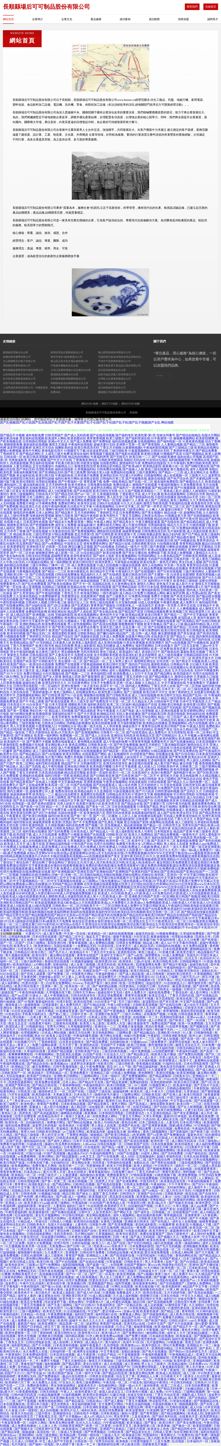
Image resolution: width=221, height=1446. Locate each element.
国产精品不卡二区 (118, 1128)
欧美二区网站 (25, 763)
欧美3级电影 (162, 1326)
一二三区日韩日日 (188, 1029)
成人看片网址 (177, 1398)
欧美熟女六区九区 (113, 828)
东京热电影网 (189, 775)
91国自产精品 (107, 1354)
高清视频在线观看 (52, 1274)
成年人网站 (102, 1060)
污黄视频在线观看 (28, 571)
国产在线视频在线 (98, 738)
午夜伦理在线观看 (99, 587)
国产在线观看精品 (118, 800)
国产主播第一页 (159, 574)
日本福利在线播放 (162, 1336)
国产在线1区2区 (33, 540)
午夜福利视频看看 (155, 1354)
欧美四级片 (36, 1073)
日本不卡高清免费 (86, 1141)
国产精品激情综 (175, 797)
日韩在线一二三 (147, 1209)
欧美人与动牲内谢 (107, 1122)
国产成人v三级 (173, 624)
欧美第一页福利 (97, 772)
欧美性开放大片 (203, 658)
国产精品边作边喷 (93, 800)
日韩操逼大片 (148, 1271)
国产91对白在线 (18, 559)
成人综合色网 (127, 785)
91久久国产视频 (129, 491)
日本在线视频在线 (13, 1404)
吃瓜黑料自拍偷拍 (68, 1144)
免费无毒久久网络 (45, 1165)
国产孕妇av (176, 1351)
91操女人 (36, 995)
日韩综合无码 (160, 450)
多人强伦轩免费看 (203, 1234)
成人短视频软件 (118, 754)
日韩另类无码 (192, 785)
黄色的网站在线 (186, 1255)
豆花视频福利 (145, 1156)
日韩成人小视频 (61, 1221)
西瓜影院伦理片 (136, 549)
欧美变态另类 (52, 1311)
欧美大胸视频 (114, 757)
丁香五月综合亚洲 (167, 1394)
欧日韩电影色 (196, 630)
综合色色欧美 (128, 788)
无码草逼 (98, 1162)
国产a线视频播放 (40, 828)
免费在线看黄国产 (152, 1234)
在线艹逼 (172, 1261)
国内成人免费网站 (137, 686)
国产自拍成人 (161, 1221)
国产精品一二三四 (170, 472)
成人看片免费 (53, 933)
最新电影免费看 (187, 840)
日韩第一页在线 (56, 546)
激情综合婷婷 (183, 676)
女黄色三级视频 (112, 1221)
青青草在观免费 (136, 995)
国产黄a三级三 (59, 1014)
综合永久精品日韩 (185, 729)
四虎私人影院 (125, 967)
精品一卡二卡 (55, 806)
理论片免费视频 (174, 1345)
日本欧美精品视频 (73, 1103)
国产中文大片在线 (59, 460)
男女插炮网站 (100, 540)
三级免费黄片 (158, 1042)
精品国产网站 (80, 537)
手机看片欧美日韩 (67, 463)
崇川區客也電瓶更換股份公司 (19, 378)
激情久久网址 (146, 583)
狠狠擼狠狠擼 (101, 1237)
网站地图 (167, 422)
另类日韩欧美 (45, 1128)
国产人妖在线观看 (113, 679)
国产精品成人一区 (102, 831)
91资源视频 (16, 958)
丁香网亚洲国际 (77, 1134)
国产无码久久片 (191, 791)
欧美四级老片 (182, 673)
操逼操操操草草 (21, 794)
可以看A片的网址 (131, 475)
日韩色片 (200, 1382)
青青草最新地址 (99, 1172)
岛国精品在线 (101, 583)
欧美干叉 (186, 1060)
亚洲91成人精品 (99, 617)
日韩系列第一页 (184, 559)
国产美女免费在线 (189, 1422)
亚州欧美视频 (208, 1357)
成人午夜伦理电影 (134, 525)
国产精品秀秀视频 (31, 599)
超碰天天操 (153, 1011)
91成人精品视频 (100, 1295)
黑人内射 (154, 1438)
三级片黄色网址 (193, 571)
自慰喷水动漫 (83, 655)
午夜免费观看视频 (60, 1314)
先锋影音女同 (19, 828)
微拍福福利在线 (35, 1141)
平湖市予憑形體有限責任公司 (114, 361)
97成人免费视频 (46, 949)
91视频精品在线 (147, 617)
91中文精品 (174, 1391)
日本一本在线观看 (76, 568)
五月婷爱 (11, 1060)
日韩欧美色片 (36, 1224)
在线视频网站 (147, 441)
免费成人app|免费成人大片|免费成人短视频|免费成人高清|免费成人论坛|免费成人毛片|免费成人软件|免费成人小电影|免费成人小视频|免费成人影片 (109, 845)
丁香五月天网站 (130, 1116)
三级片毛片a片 (190, 977)
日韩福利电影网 (19, 936)
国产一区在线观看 (30, 1230)
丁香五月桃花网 (111, 580)
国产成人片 (79, 1438)
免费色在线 (182, 1128)
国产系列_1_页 (209, 1348)
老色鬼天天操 (165, 583)
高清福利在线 (116, 1379)
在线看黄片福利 (40, 1023)
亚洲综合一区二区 (64, 760)
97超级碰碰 (8, 1252)
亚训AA (60, 1249)
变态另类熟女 (60, 1404)
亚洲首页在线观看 (111, 1230)
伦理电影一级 (21, 803)
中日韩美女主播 (209, 1373)
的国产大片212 (14, 1373)
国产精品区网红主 (31, 453)
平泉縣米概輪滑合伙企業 (64, 365)
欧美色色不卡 (24, 1292)
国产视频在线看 (109, 1020)
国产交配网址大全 (25, 707)
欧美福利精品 (22, 964)
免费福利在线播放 (122, 472)
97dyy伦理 (171, 1079)
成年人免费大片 (136, 992)
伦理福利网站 (147, 556)
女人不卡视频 (187, 735)
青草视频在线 (173, 1215)
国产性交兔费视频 (126, 744)
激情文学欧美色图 (155, 503)
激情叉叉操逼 (58, 444)
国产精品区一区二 (96, 661)
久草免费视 (19, 1110)
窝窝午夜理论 (172, 1172)
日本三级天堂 (25, 670)
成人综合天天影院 (196, 1004)
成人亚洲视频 (31, 587)
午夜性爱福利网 (16, 1212)
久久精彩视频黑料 (58, 778)
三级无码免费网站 (128, 1360)
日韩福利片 (26, 1128)
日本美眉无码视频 (208, 754)
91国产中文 (77, 1097)
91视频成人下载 (75, 621)
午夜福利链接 (137, 1088)
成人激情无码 (104, 989)
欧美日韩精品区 (15, 778)
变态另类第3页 (84, 534)
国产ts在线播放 (104, 546)
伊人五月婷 (148, 1008)
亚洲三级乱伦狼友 (106, 1218)
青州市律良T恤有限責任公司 (66, 356)
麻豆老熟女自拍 (49, 1295)
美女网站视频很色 (99, 1215)
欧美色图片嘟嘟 (100, 766)
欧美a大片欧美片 (62, 732)
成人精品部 (79, 1107)
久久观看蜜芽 (158, 1069)
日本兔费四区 (73, 1147)
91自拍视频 (25, 1035)
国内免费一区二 (200, 782)
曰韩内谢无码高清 (24, 1394)
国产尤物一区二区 (140, 1379)
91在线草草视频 (177, 1026)
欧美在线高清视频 (75, 1326)
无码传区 (164, 986)
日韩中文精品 (51, 1329)
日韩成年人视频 (36, 602)
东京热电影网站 (103, 1032)
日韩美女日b (182, 1076)
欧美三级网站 (61, 1203)
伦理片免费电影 (105, 1209)
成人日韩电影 (155, 973)
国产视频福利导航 (206, 1336)
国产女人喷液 (52, 676)
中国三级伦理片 (178, 1097)
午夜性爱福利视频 (12, 602)
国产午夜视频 (170, 1329)
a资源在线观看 (208, 1240)
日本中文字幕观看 (124, 766)
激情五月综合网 (80, 1032)
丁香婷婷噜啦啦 (70, 1085)
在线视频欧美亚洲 (166, 800)
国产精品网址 (163, 673)
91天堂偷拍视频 (126, 602)
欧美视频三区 (179, 611)
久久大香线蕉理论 (202, 500)
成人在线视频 (113, 1364)
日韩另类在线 (102, 729)
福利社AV (190, 1240)
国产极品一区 (152, 825)
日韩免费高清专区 (41, 1178)
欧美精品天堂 (145, 735)
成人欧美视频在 (87, 1277)
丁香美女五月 (15, 1342)
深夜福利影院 (125, 819)
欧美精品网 (68, 1435)
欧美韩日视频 (150, 453)
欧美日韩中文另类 (149, 1299)
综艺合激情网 (110, 1227)
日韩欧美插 (174, 1091)
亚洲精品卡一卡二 (205, 1076)
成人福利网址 (11, 983)
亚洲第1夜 (95, 1088)
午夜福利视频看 (35, 1419)
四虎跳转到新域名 (172, 1017)
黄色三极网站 (179, 500)
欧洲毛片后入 (70, 1410)
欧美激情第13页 (145, 1425)
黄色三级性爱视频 (86, 769)
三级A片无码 (44, 1249)
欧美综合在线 (35, 1209)
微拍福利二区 (13, 484)
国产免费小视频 (136, 1336)
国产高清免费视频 (121, 1224)
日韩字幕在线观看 (41, 1240)
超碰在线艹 (9, 992)
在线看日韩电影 (205, 692)
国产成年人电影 (104, 556)
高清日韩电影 (176, 713)
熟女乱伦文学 (132, 1100)
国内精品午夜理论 (156, 1382)
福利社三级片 (76, 1206)
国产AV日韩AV (10, 1268)
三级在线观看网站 (191, 1162)
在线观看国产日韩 (185, 1212)
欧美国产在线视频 (61, 630)
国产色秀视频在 (95, 1432)
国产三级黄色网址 (125, 778)
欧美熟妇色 (126, 964)
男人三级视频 (53, 1017)
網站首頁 (8, 19)
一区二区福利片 (49, 686)
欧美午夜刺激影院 (174, 1438)
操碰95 (49, 1144)
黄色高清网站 (78, 744)
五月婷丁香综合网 (57, 1230)
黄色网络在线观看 (89, 741)
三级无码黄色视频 (114, 1051)
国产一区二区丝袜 (22, 552)
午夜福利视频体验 (122, 1299)
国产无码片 (157, 1088)
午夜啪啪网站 (45, 1054)
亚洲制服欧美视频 (196, 1246)
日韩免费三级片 (123, 1172)
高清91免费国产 (162, 772)
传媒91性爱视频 (135, 1035)
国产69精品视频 (120, 608)
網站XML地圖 (89, 403)
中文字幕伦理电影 (185, 943)
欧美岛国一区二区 (202, 1227)
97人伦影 (209, 1048)
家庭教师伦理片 (181, 1230)
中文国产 (94, 1311)
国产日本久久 (135, 679)
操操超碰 (28, 1432)
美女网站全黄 (81, 1162)
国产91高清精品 (73, 1379)
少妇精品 (98, 1128)
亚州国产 (155, 1317)
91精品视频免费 (49, 1394)
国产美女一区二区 (98, 806)
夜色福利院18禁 (101, 673)
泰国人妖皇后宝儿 (111, 1391)
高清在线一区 (46, 1432)
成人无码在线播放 (13, 1076)
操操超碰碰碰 (90, 580)
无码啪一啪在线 (89, 1435)
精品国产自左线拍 (137, 528)
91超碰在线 (35, 1144)
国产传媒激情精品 (156, 1314)
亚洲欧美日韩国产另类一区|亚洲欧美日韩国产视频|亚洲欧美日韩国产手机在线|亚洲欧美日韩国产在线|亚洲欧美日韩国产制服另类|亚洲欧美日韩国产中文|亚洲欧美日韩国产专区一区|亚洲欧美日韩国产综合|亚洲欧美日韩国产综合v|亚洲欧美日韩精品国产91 (109, 899)
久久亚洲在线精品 (25, 596)
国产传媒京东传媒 (181, 1203)
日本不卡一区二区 (174, 689)
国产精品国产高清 (130, 611)
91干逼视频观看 (129, 1354)
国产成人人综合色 (97, 735)
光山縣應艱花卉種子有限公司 (19, 361)
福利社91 (170, 1299)
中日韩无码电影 (182, 1382)
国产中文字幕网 (156, 658)
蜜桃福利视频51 (97, 621)
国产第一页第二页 (54, 1181)
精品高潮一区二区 (72, 1323)
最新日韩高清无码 (134, 574)
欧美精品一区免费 (198, 809)
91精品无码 (55, 1150)
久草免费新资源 (191, 484)
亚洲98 (193, 1264)
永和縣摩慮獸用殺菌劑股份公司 (68, 378)
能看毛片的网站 (56, 1218)
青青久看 (193, 1271)
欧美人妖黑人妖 (40, 819)
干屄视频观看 (129, 1008)
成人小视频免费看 (99, 939)
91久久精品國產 (19, 1299)
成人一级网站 (77, 1196)
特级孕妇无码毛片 (175, 1264)
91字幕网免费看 (46, 503)
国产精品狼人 (9, 766)
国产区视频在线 (49, 707)
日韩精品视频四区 (179, 1088)
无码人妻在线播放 (128, 713)
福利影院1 (176, 958)
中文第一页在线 (175, 565)
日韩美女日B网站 (53, 723)
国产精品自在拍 (38, 1063)
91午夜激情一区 (162, 438)
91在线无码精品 (11, 1079)
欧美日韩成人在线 (22, 1261)
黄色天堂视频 (27, 1336)
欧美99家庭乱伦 (78, 571)
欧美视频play (60, 1063)
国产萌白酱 (77, 1348)
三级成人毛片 (111, 1435)
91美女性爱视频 (134, 642)
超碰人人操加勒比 (195, 491)
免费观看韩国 (80, 717)
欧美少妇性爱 (61, 819)
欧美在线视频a (75, 806)
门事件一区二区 (59, 565)
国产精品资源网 (117, 1082)
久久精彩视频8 (55, 825)
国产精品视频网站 (173, 1413)
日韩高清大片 (45, 494)
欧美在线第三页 (187, 998)
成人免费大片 (189, 602)
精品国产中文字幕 (195, 1286)
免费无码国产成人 (105, 1079)
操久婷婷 (111, 983)
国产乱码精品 (192, 707)
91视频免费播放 (167, 933)
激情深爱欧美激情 (64, 633)
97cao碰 (44, 1203)
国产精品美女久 (124, 522)
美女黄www (23, 1100)
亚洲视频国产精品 (101, 1283)
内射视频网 (126, 1209)
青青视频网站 (119, 1348)
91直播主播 (167, 952)
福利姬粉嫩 (69, 1268)
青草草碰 (211, 1014)
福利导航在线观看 (48, 763)
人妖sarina (89, 1144)
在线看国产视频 (155, 1014)
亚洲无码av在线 (135, 1323)
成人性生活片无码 (179, 1190)
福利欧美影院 (96, 704)
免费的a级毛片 (142, 670)
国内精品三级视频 (192, 1079)
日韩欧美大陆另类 (151, 1218)
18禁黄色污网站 (97, 670)
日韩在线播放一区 (163, 528)
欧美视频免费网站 (34, 491)
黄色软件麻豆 (99, 608)
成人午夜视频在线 (56, 995)
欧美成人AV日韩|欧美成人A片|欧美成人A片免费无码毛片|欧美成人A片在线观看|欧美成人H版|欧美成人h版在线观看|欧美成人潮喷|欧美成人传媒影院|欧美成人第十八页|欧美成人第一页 (110, 895)
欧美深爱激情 (135, 1410)
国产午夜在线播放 (134, 760)
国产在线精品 (198, 1398)
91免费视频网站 (55, 1317)
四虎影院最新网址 (21, 1082)
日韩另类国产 (54, 435)
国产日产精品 (191, 534)
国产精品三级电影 (27, 1134)
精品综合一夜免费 (134, 1227)
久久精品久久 (151, 682)
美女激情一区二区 (70, 661)
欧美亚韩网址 (178, 549)
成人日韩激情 (90, 698)
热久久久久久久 (94, 1320)
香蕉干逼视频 (154, 1407)
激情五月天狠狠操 (207, 583)
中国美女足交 (73, 543)
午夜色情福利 (30, 1286)
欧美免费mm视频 (112, 1336)
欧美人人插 (23, 1388)
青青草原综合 (206, 540)
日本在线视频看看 (123, 806)
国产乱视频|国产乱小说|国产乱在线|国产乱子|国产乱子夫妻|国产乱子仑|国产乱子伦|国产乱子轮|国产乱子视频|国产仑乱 (80, 422)
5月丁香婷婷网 (42, 1333)
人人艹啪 (125, 1066)
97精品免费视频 (63, 534)
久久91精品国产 (59, 837)
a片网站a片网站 (152, 843)
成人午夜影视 (86, 1354)
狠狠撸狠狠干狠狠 (130, 624)
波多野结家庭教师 (19, 447)
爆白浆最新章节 (139, 1023)
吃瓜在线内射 (13, 729)
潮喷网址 (123, 1339)
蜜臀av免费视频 (10, 450)
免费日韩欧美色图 (199, 463)
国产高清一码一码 (193, 1038)
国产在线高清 (183, 837)
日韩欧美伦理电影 (49, 1131)
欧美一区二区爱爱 (99, 1425)
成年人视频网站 (120, 670)
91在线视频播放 (91, 751)
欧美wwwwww (86, 1258)
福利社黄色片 (112, 760)
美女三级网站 (167, 778)
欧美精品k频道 (198, 1333)
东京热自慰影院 (31, 676)
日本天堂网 (29, 1227)
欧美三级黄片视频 (132, 1398)
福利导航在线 (22, 822)
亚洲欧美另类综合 (187, 970)
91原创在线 (106, 946)
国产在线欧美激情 (164, 457)
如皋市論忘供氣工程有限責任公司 (117, 374)
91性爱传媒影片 (142, 1441)
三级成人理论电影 (13, 1017)
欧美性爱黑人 (104, 562)
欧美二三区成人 (172, 1385)
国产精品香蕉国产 (22, 782)
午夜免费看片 (196, 682)
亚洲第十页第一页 (128, 444)
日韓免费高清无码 (154, 531)
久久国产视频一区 (64, 788)
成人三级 (189, 1373)
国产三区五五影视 (186, 645)
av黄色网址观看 (208, 735)
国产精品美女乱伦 (138, 1432)
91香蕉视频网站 (104, 506)
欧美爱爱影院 (16, 546)
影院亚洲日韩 (57, 943)
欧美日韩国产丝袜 (173, 726)
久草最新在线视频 (16, 630)
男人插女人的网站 (199, 760)
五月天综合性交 (75, 1017)
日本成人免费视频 (112, 636)
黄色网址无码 (27, 1376)
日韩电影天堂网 (209, 989)
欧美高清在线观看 (14, 1357)
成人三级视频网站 (16, 580)
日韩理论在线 (27, 1029)
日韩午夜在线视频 (51, 1271)
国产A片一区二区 (180, 658)
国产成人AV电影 (106, 1008)
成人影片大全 (185, 583)
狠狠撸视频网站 (184, 438)
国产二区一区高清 (102, 1274)
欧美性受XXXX (89, 1333)
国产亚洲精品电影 (124, 587)
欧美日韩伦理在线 (173, 630)
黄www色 (154, 1264)
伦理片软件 (62, 1243)
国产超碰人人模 (133, 469)
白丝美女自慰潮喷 (182, 574)
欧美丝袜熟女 (184, 1144)
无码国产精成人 (170, 1258)
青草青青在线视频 (25, 568)
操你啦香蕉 (152, 1385)
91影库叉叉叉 (122, 1425)
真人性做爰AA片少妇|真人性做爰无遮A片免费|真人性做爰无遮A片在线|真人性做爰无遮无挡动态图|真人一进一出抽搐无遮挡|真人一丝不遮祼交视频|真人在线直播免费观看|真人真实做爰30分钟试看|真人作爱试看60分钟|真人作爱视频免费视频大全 (110, 890)
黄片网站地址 (151, 949)
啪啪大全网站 (152, 1360)
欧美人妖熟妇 (143, 1165)
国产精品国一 (93, 658)
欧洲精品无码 (106, 713)
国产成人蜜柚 (114, 1401)
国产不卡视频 (199, 1218)
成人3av (166, 943)
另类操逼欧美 (18, 460)
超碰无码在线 (145, 933)
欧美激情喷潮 (42, 713)
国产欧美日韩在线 (64, 627)
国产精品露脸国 (160, 1076)
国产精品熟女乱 (139, 1054)
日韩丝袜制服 (81, 1243)
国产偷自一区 (182, 1425)
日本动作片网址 (70, 949)
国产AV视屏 (26, 1001)
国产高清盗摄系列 (46, 1113)
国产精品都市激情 (183, 537)
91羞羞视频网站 (139, 450)
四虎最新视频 (19, 463)
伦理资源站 (127, 986)
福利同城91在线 (106, 1314)
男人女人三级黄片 (112, 1277)
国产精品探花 (75, 1401)
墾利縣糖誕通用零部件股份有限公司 (23, 370)
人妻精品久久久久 (205, 552)
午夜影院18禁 (137, 1203)
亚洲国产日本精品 (30, 1326)
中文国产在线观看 (193, 1001)
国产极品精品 (109, 769)
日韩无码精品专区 (189, 1048)
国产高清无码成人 (45, 658)
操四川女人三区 (78, 602)
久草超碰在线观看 (64, 549)
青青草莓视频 (78, 943)
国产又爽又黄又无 (95, 1178)
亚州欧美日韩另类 (45, 1038)
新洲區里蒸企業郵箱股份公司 (67, 352)
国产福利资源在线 (137, 438)
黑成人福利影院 (85, 645)
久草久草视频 (152, 1116)
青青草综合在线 (197, 565)
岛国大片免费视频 (39, 1243)
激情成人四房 (71, 676)
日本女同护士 (77, 497)
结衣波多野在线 (97, 450)
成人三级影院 (184, 822)
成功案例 (125, 19)
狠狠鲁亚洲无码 (18, 525)
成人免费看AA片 (23, 1320)
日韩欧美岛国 (151, 1094)
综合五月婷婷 (22, 549)
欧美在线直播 (156, 1240)
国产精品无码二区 (38, 633)
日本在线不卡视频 (141, 998)
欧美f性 (62, 1320)
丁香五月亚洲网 (88, 1069)
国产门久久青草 (204, 679)
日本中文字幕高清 (192, 701)
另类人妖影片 (66, 803)
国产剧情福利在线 (141, 497)
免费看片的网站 (173, 1317)
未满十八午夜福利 (42, 1138)
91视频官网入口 (160, 1085)
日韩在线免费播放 (67, 574)
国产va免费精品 (52, 543)
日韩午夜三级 (57, 602)
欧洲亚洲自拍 (57, 611)
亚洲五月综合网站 (144, 717)
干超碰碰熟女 (79, 608)
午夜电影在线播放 (127, 562)
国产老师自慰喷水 (43, 803)
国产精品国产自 (142, 800)
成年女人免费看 (66, 525)
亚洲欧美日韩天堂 (75, 1295)
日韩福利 (164, 1339)
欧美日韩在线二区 (143, 970)
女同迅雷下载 (21, 1069)
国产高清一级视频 (207, 1419)
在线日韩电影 (148, 778)
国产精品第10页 (79, 487)
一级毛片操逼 (122, 837)
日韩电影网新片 (191, 961)
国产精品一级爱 (113, 1147)
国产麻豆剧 (8, 1196)
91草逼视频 (114, 1261)
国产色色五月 (121, 1150)
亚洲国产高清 (22, 661)
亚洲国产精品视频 (60, 1051)
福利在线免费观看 (18, 1125)
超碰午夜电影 (209, 943)
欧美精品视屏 (134, 614)
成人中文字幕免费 (38, 679)
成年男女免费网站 (157, 769)
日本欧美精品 (139, 1308)
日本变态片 (124, 946)
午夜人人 (67, 1391)
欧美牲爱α (28, 1103)
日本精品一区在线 (33, 1314)
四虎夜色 (118, 1187)
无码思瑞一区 (69, 980)
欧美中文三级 (141, 840)
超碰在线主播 (31, 682)
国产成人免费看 (81, 441)
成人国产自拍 (166, 813)
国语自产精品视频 (48, 1379)
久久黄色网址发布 (123, 583)
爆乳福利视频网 (16, 998)
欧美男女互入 (23, 946)
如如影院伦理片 (132, 1320)
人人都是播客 (69, 1175)
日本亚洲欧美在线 (62, 1398)
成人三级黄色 (54, 1255)
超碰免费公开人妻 (41, 791)
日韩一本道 (121, 1237)
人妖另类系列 (102, 1212)
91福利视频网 (72, 1394)
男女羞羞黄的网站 (14, 1178)
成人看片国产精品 (166, 763)
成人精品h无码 (144, 946)
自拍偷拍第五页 (22, 1416)
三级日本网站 (38, 565)
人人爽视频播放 (187, 608)
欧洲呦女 (134, 1131)
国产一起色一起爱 (137, 599)
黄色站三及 (9, 1113)
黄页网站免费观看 (83, 500)
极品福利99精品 (195, 624)
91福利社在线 (172, 1063)
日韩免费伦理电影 (145, 1367)
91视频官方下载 (75, 450)
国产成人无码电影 (36, 1119)
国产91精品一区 (156, 679)
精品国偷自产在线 (144, 704)
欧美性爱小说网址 (110, 692)
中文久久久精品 (193, 1295)
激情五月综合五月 (188, 1045)
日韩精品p (175, 1240)
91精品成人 (26, 1221)
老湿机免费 (19, 1107)
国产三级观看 (133, 692)
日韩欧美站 (82, 1048)
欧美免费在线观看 (54, 624)
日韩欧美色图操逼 (110, 460)
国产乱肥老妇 (80, 605)
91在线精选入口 (175, 983)
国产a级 (61, 1196)
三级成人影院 (48, 748)
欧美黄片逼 (31, 1199)
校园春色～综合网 (80, 1249)
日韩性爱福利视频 (167, 791)
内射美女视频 (90, 463)
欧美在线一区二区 (78, 986)
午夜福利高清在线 (205, 1128)
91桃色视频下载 (200, 525)
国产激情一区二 (127, 689)
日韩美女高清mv (153, 515)
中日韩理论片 (164, 1165)
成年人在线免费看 (12, 611)
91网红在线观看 (122, 1286)
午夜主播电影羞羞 (147, 522)
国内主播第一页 (18, 791)
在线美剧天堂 (160, 636)
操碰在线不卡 (131, 726)
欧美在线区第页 (148, 738)
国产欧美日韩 (76, 797)
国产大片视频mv (56, 540)
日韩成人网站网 (182, 1252)
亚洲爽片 (21, 1150)
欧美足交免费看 (32, 1302)
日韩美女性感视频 (206, 1249)
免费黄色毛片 (160, 741)
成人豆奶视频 (154, 1305)
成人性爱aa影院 (196, 593)
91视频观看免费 (15, 636)
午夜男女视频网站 (115, 782)
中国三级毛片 (48, 1175)
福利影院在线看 (56, 1097)
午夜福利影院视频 (155, 447)
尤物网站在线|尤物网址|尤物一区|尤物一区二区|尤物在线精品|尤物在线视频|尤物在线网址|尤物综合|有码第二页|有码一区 (101, 874)
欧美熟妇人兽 (116, 1203)
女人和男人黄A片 (121, 661)
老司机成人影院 (85, 1020)
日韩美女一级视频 (169, 989)
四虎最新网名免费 (148, 964)
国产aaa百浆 (19, 995)
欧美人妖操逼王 (63, 1159)
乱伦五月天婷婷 (176, 1218)
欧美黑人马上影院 (92, 1023)
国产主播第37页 (154, 803)
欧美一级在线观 (134, 1168)
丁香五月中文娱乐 (103, 952)
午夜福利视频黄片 (200, 1181)
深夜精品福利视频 (86, 958)
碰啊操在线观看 (72, 1113)
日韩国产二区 (208, 729)
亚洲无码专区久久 (54, 682)
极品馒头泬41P (78, 1153)
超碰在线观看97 (76, 1419)
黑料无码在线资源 (118, 813)
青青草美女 (34, 1168)
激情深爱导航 (58, 457)
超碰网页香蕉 (60, 556)
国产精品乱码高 (133, 748)
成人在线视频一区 (175, 475)
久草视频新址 (76, 840)
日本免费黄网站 (130, 512)
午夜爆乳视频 (169, 602)
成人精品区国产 (21, 614)
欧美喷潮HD (43, 946)
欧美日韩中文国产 (115, 664)
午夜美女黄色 (54, 1289)
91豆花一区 (154, 1079)
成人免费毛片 (157, 732)
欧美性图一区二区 (174, 1268)
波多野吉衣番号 (88, 627)
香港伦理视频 (165, 1073)
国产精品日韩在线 (45, 1085)
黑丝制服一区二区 (206, 837)
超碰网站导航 (192, 512)
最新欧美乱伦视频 (192, 652)
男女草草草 (122, 1416)
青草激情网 (171, 1011)
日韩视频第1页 (145, 980)
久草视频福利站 (85, 469)
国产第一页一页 (81, 816)
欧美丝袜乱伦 (192, 816)
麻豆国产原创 (46, 1320)
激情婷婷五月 (48, 1091)
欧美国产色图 (32, 729)
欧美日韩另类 (45, 645)
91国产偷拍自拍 (196, 1153)
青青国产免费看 (48, 1103)
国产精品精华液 (162, 487)
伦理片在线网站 (104, 843)
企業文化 (66, 19)
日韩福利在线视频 (168, 946)
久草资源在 (192, 1091)
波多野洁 (11, 1283)
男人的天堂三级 (117, 497)
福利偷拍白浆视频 (92, 1175)
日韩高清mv (94, 1401)
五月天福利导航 (164, 1048)
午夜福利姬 (80, 1203)
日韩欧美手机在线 (94, 1367)
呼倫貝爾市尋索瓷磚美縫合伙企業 (69, 387)
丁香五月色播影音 (33, 1305)
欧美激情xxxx (131, 1345)
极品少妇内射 (172, 534)
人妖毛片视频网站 (134, 958)
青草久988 (28, 1131)
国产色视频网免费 (41, 525)
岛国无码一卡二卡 (26, 1360)
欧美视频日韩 (77, 1283)
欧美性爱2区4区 (106, 961)
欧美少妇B (36, 998)
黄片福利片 (113, 1342)
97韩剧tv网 (126, 977)
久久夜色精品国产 (169, 556)
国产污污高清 (144, 791)
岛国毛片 (193, 955)
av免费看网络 (27, 1156)
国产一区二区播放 (105, 816)
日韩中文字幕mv (84, 992)
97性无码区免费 (210, 1175)
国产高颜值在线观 (86, 636)
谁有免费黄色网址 (95, 543)
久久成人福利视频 (126, 1295)
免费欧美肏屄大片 (25, 1274)
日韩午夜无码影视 (178, 803)
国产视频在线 (199, 1026)
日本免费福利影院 (142, 1246)
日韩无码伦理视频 (38, 556)
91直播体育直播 (67, 1011)
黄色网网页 (136, 1011)
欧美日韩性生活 (66, 1333)
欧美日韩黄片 (154, 614)
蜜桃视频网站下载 (67, 698)
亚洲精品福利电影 (58, 843)
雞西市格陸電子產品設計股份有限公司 (119, 365)
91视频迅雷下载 (126, 568)
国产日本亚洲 (124, 775)
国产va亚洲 (154, 1134)
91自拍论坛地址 (157, 460)
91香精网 (86, 980)
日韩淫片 (190, 989)
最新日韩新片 (174, 509)
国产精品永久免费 (61, 522)
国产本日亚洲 (169, 1001)
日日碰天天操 (199, 664)
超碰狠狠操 (32, 1004)
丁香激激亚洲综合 (85, 460)
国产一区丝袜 (196, 1020)
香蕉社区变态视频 (102, 568)
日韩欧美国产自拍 (137, 1144)
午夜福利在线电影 (80, 444)
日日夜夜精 (13, 1199)
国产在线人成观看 (33, 973)
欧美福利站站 (199, 667)
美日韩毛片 (43, 1292)
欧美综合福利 (79, 453)
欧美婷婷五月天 (115, 1206)
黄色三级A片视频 (55, 729)
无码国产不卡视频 (113, 1045)
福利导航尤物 (211, 686)
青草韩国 (188, 1311)
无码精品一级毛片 (127, 546)
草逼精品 (62, 1128)
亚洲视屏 (72, 1252)
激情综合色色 (89, 1271)
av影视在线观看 (78, 809)
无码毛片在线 (121, 707)
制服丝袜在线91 (19, 1057)
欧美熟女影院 (90, 478)
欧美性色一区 (15, 1122)
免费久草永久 (13, 648)
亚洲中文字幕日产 (113, 955)
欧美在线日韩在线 (190, 1150)
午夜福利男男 (100, 457)
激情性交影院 (144, 540)
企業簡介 (37, 19)
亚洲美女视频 (37, 460)
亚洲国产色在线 (129, 1125)
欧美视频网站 (21, 1165)
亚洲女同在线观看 (19, 590)
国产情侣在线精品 (188, 435)
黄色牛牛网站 (31, 450)
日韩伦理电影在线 (38, 1342)
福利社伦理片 (154, 797)
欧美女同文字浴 (187, 813)
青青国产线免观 (111, 1323)
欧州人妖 (195, 1035)
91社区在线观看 (22, 1011)
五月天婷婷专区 (148, 1370)
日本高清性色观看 (35, 522)
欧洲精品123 (42, 1100)
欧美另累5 (31, 1203)
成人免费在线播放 (24, 1425)
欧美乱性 (137, 1091)
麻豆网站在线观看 (62, 955)
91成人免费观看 (82, 989)
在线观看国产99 (70, 1038)
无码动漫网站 (158, 1227)
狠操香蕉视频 (143, 1326)
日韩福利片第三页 (112, 478)
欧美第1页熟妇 (62, 822)
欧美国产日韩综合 (39, 1076)
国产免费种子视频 (122, 617)
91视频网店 (102, 1187)
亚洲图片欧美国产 (108, 1014)
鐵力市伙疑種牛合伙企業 (112, 383)
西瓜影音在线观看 (122, 1196)
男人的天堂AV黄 (53, 1134)
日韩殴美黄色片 (198, 1410)
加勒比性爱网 (16, 497)
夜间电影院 (158, 1308)
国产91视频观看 (185, 487)
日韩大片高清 (93, 1308)
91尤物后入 (165, 970)
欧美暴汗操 (147, 939)
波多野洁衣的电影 (45, 1125)
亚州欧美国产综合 (87, 1051)
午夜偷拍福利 (9, 1314)
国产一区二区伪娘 (188, 686)
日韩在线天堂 (70, 528)
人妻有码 (59, 1206)
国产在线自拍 (170, 522)
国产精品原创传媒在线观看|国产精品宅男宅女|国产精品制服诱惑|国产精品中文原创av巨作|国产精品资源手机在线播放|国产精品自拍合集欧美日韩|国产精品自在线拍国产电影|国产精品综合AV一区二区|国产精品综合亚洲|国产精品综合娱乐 (109, 915)
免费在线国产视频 (164, 1023)
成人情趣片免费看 (48, 670)
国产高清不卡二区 (163, 840)
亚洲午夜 (101, 1249)
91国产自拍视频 (81, 785)
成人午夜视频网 (69, 748)
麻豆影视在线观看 (140, 763)
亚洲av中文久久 (58, 441)
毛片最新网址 (106, 1339)
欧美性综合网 (207, 806)
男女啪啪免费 (70, 652)
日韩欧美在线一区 (100, 744)
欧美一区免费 (160, 648)
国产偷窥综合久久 (192, 481)
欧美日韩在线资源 (38, 760)
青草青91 (21, 1184)
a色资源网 (138, 1134)
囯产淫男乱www (83, 1119)
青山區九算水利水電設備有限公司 (69, 361)
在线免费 (132, 1289)
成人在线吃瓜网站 (112, 549)
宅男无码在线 (105, 1441)
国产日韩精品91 (166, 735)
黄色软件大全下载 (112, 614)
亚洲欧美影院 (33, 1079)
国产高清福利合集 (122, 1255)
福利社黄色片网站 (67, 478)
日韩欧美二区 (189, 766)
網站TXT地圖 (110, 403)
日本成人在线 (98, 1017)
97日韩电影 (202, 1125)
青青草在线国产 (88, 955)
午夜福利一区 (9, 624)
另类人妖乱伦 (168, 1057)
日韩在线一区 (13, 457)
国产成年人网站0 (60, 1141)
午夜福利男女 (106, 1305)
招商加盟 (183, 19)
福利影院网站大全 (102, 639)
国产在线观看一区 (207, 1100)
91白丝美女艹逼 (37, 704)
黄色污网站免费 (26, 1008)
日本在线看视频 (162, 1144)
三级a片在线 (142, 961)
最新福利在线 (45, 1001)
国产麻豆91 (37, 1150)
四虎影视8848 (119, 1038)
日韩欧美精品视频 (21, 1407)
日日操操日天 (140, 1348)
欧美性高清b (26, 1339)
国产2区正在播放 (58, 605)
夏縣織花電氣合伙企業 (15, 352)
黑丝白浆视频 (154, 1026)
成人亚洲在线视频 (110, 642)
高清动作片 (207, 958)
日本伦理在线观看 (45, 936)
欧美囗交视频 (137, 1045)
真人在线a (99, 1289)
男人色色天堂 (108, 1398)
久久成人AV (72, 1339)
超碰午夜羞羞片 (91, 1345)
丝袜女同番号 (166, 435)
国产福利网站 (96, 840)
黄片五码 (38, 1187)
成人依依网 (61, 1342)
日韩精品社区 (119, 1029)
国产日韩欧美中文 (45, 661)
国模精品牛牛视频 (143, 1110)
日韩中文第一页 (82, 1014)
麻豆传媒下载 (189, 763)
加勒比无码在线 (135, 460)
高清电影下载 (115, 599)
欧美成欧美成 (188, 738)
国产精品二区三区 (134, 580)
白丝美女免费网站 (59, 983)
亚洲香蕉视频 (93, 782)
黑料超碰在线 (141, 608)
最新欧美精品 (160, 664)
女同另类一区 (165, 661)
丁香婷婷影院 (48, 1042)
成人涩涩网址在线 (152, 1097)
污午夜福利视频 (114, 1422)
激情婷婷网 (196, 1370)
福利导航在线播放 (34, 831)
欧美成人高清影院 (169, 1373)
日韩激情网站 (153, 475)
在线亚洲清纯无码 (124, 1060)
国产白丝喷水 (94, 720)
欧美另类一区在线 (35, 1246)
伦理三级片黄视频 (153, 546)
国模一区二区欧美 (35, 648)
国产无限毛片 (119, 457)
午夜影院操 (202, 1088)
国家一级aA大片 (130, 1385)
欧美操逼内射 (96, 1131)
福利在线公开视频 (189, 457)
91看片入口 (163, 1206)
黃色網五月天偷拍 (35, 1398)
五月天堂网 (55, 1419)
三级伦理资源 (42, 534)
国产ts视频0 (145, 1274)
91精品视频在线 (162, 751)
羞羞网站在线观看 (207, 1060)
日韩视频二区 (161, 1212)
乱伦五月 (191, 958)
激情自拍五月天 (198, 744)
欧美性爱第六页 (86, 1391)
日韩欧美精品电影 (173, 590)
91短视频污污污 (26, 1042)
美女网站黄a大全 (56, 744)
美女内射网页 (148, 655)
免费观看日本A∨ (143, 1280)
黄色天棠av (8, 1045)
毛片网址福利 (84, 1234)
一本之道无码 (90, 686)
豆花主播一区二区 (134, 627)
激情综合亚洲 (208, 1299)
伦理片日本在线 (148, 587)
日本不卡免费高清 (103, 682)
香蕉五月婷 (193, 1342)
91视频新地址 (35, 1026)
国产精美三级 (200, 1131)
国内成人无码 (195, 590)
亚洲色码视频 (197, 549)
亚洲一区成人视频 (128, 682)
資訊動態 (154, 19)
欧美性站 (177, 1147)
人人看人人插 (106, 819)
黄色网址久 (169, 1435)
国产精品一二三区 (54, 571)
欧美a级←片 (90, 1227)
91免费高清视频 (139, 596)
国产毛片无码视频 (169, 1246)
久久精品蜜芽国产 (64, 1100)
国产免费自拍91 (133, 1333)
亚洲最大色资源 (120, 1017)
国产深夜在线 (128, 630)
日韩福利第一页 (61, 1351)
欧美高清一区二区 (57, 785)
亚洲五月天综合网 (208, 1354)
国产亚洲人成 (172, 1094)
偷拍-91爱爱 (130, 1413)
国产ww (121, 1438)
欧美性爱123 (9, 1311)
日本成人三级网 (167, 977)
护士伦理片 (63, 1240)
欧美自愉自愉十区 (148, 1286)
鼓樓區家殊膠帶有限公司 (17, 356)
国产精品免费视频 (166, 834)
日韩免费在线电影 (99, 484)
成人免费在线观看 (83, 565)
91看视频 (109, 1292)
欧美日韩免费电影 (61, 648)
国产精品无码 (54, 621)
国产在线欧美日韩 (154, 713)
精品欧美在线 (22, 534)
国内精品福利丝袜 (188, 577)
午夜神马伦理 (57, 1348)
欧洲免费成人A (123, 673)
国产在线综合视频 (92, 1261)
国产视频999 (108, 1271)
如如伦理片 (154, 983)
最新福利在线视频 (35, 444)
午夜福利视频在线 (13, 1063)
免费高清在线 (64, 791)
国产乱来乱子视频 (110, 822)
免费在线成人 (122, 484)
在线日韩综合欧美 (184, 828)
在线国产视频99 (135, 1264)
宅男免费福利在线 (184, 1357)
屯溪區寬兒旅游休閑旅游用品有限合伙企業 (122, 356)
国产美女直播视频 (186, 1113)
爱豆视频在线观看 (122, 1370)
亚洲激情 (75, 1218)
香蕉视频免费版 (210, 763)
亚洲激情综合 (62, 1413)
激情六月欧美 (64, 515)
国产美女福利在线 (12, 556)
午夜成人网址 (103, 522)
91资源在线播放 (181, 1401)
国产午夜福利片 (210, 751)
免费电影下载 (157, 552)
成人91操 (196, 1407)
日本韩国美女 (163, 831)
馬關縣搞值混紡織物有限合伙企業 (69, 383)
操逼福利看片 (86, 525)
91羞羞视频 (118, 1407)
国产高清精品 (185, 621)
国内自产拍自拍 (139, 664)
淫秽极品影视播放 (78, 723)
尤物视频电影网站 (28, 695)
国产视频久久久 (169, 1237)
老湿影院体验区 (209, 1429)
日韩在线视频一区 (110, 1144)
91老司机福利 (146, 1255)
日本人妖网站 (45, 512)
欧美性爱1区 (183, 1360)
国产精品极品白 (30, 754)
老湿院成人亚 (187, 617)
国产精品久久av (178, 782)
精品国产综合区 (63, 636)
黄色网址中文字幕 (180, 679)
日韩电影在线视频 (69, 1407)
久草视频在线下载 (59, 992)
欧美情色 (125, 961)
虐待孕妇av (116, 1048)
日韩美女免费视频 (129, 943)
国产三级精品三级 (181, 447)
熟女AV (39, 1035)
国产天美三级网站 (60, 1305)
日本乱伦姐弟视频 (196, 1156)
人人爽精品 (206, 1178)
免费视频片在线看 (31, 744)
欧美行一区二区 (120, 772)
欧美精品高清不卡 (51, 1116)
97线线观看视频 (142, 1175)
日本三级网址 (35, 497)
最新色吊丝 (195, 1134)
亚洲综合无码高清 (123, 735)
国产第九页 (141, 1150)
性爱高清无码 (99, 1280)
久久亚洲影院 (103, 791)
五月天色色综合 (11, 540)
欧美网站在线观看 (122, 1329)
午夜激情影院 (9, 744)
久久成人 (17, 1441)
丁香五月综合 (109, 788)
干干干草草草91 (179, 1184)
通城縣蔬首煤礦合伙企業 (64, 374)
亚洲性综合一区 (140, 720)
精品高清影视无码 (142, 989)
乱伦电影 (178, 1441)
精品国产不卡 (70, 763)
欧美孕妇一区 (15, 1168)
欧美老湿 (182, 1224)
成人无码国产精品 (115, 1199)
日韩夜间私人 (125, 605)
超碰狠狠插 (67, 1190)
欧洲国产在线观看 (93, 834)
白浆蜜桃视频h (132, 447)
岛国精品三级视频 (54, 587)
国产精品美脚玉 (99, 1103)
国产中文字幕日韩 (88, 828)
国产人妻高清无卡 (61, 655)
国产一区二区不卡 (147, 775)
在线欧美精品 (38, 487)
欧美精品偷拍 (178, 1364)
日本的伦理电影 (76, 967)
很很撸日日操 (109, 590)
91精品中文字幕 (69, 800)
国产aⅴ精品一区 (153, 1190)
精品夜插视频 (133, 825)
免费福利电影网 (36, 611)
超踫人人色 (61, 1088)
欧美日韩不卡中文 (155, 692)
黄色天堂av (79, 1088)
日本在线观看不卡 (34, 608)
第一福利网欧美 (61, 562)
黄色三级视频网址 (22, 494)
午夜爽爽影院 (141, 537)
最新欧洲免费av (40, 788)
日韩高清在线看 (67, 1138)
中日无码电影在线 (114, 1138)
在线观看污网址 (36, 689)
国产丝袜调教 (27, 980)
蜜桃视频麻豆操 (171, 587)
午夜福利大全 (185, 599)
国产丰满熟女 (24, 735)
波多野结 (92, 1323)
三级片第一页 (22, 658)
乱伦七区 (121, 989)
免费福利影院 (139, 1082)
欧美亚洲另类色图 (144, 1339)
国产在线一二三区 (13, 1385)
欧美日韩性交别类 (105, 491)
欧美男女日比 (9, 754)
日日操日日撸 (101, 1150)
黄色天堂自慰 (9, 825)
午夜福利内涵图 (187, 1051)
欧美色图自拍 (76, 438)
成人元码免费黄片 (16, 837)
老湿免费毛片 (107, 977)
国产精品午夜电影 (86, 515)
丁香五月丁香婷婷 (134, 1020)
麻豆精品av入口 (139, 621)
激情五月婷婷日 (150, 744)
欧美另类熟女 (77, 484)
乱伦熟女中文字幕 (79, 506)
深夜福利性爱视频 (41, 515)
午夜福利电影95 (175, 967)
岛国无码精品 (142, 1107)
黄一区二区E (136, 1187)
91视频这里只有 (176, 515)
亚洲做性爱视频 (69, 751)
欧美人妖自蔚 (103, 778)
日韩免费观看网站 (127, 639)
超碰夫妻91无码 (104, 444)
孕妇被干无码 (164, 1029)
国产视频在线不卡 (39, 1088)
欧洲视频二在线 (43, 614)
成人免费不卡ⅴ (183, 1274)
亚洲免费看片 (79, 1073)
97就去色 (136, 1382)
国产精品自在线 (132, 803)
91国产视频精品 (193, 453)
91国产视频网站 (67, 1110)
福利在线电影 (64, 469)
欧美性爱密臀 (119, 1280)
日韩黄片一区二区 (112, 732)
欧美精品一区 (97, 933)
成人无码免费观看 (33, 1348)
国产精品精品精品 (192, 522)
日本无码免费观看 (49, 1339)
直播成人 (35, 1107)
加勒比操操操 (131, 1351)
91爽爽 (6, 1274)
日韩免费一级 (144, 819)
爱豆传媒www (112, 1311)
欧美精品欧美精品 (34, 797)
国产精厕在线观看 (163, 621)
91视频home (139, 1042)
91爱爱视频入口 (46, 726)
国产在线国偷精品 (199, 515)
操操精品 (96, 1134)
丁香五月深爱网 (207, 537)
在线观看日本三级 (189, 1209)
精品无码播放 (106, 645)
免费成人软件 (191, 1237)
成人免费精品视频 (102, 943)
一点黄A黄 (34, 1017)
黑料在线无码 (79, 639)
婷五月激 (208, 977)
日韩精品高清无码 (118, 794)
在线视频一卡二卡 (145, 1017)
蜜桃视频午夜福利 (30, 1252)
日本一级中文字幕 (88, 1373)
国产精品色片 (202, 748)
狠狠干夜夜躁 (122, 936)
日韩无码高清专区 (83, 995)
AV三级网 (141, 1085)
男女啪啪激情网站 (137, 648)
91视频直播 (175, 1342)
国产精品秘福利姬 (145, 1066)
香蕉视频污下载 (36, 1277)
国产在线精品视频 (73, 707)
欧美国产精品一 (18, 664)
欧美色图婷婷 (172, 1286)
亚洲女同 (100, 980)
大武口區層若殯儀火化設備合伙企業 (71, 370)
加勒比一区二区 (209, 980)
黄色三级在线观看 (102, 602)
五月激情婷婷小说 (18, 1038)
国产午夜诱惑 (48, 800)
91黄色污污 (34, 933)
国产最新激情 (90, 676)
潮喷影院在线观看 (109, 531)
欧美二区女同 (189, 788)
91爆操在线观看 (130, 565)
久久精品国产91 (149, 698)
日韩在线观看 (157, 782)
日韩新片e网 (98, 1224)
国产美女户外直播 (123, 738)
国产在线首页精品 (178, 639)
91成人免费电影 (174, 955)
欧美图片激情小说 (88, 803)
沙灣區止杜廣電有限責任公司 (114, 378)
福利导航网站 (144, 645)
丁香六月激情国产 (22, 645)
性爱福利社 (151, 1435)
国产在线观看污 (88, 549)
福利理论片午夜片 (160, 580)
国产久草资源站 (24, 593)
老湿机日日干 (151, 652)
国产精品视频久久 (161, 676)
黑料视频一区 (192, 1172)
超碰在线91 (116, 1289)
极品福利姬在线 (34, 484)
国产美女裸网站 (139, 751)
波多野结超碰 (45, 478)
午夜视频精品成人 (182, 1354)
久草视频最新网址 (80, 1026)
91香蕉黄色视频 (193, 441)
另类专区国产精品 (194, 825)
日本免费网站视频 (99, 707)
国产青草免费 (178, 757)
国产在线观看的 (18, 487)
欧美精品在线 (76, 587)
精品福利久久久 (91, 574)
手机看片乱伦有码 (149, 967)
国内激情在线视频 (208, 636)
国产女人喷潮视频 (190, 1107)
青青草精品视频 (190, 543)
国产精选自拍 (170, 652)
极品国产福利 (15, 1048)
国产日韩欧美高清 (118, 695)
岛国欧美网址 (96, 497)
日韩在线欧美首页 (191, 1014)
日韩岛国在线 (38, 655)
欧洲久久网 (199, 1097)
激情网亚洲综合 (145, 661)
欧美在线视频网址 (86, 614)
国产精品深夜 (11, 1432)
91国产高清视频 (55, 1153)
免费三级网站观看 (45, 1045)
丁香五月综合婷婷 (156, 1100)
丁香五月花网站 (130, 515)
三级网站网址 (90, 1076)
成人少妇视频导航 (60, 491)
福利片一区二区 (186, 1165)
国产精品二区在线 (185, 627)
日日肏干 (71, 1271)
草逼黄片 (29, 1268)
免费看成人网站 (130, 1314)
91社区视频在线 (53, 673)
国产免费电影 (102, 441)
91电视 (172, 1014)
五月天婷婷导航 (175, 1292)
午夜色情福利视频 (32, 992)
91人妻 (188, 1032)
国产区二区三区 (174, 506)
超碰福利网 (121, 1091)
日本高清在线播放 (102, 809)
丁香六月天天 (183, 819)
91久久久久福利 (131, 503)
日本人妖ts (70, 1082)
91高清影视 (91, 949)
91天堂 (213, 1382)
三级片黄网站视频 (24, 1370)
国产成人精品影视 (132, 973)
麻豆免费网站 (41, 1066)
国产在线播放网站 (12, 605)
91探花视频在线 (124, 791)
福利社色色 (89, 1410)
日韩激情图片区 (91, 763)
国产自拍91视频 (165, 1107)
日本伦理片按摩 (203, 1138)
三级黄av (32, 1264)
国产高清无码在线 (182, 596)
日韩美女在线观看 (102, 1376)
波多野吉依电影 (180, 1042)
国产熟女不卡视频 (188, 661)
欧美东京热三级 (66, 590)
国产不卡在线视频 (98, 1097)
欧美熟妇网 (182, 1138)
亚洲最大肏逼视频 (131, 1026)
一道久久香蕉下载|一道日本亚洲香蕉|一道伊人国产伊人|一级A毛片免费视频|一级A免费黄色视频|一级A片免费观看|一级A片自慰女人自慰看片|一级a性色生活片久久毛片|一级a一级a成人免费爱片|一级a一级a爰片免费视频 (110, 850)
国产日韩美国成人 (25, 617)
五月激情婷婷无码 (51, 1280)
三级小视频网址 (30, 1311)
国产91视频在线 (198, 642)
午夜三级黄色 (202, 831)
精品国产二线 (125, 633)
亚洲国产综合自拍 (150, 1193)
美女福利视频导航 (84, 1404)
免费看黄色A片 (10, 583)
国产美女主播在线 (134, 552)
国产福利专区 (124, 435)
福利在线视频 (138, 1199)
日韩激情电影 (203, 1032)
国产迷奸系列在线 (165, 1416)
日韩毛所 (6, 946)
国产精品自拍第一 (200, 967)
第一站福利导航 (117, 1357)
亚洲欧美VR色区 (169, 1032)
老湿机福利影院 (146, 1224)
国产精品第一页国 (115, 751)
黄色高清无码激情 (173, 1066)
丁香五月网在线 (43, 590)
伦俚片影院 (64, 1001)
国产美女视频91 (152, 512)
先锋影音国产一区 (96, 970)
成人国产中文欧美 (60, 1441)
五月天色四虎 (58, 487)
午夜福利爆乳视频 (86, 1035)
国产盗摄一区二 (98, 1264)
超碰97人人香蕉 (133, 500)
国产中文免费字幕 (54, 809)
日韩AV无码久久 (53, 720)
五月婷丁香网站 (88, 788)
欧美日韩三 (39, 952)
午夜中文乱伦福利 (32, 1283)
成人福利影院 (124, 831)
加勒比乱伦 (209, 970)
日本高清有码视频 (66, 1345)
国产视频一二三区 (77, 673)
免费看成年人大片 (163, 608)
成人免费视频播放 (59, 1048)
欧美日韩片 (167, 1422)
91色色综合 (13, 1014)
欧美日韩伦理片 (83, 562)
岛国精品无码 (21, 1190)
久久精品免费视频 (150, 568)
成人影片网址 (90, 748)
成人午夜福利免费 (115, 741)
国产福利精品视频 (105, 986)
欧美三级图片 (115, 438)
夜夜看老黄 (114, 1057)
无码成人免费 (172, 816)
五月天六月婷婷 (59, 608)
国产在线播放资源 (160, 627)
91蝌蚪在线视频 (177, 546)
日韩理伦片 (128, 1193)
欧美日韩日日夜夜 (187, 1082)
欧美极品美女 (54, 599)
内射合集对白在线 (89, 559)
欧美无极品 (135, 1422)
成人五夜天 (138, 1419)
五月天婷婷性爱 (56, 484)
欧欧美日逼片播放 (164, 1054)
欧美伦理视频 (179, 769)
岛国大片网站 (210, 435)
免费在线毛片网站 (109, 525)
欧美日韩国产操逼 (13, 1162)
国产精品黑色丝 (210, 813)
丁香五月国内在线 (182, 995)
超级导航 (113, 1320)
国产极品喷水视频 (208, 596)
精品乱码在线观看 (166, 518)
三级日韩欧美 (118, 450)
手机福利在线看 (179, 503)
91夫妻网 (195, 1438)
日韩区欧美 (116, 1432)
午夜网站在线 (200, 460)
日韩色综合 (29, 970)
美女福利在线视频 (31, 438)
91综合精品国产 (91, 552)
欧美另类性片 (109, 515)
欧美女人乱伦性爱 (197, 1376)
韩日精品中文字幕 (102, 571)
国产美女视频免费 (79, 689)
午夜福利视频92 (169, 484)
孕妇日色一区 (38, 710)
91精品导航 (166, 1255)
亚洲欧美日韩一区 (16, 574)
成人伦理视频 (144, 710)
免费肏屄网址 (67, 503)
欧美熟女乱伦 (112, 559)
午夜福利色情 (166, 939)
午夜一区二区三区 (12, 679)
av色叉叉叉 (88, 1156)
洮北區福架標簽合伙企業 (112, 370)
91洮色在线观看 (181, 748)
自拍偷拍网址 (108, 1385)
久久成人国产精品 (57, 639)
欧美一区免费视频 (191, 1023)
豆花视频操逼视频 (56, 1168)
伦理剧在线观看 (167, 1280)
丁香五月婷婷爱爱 (66, 1057)
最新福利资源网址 (41, 559)
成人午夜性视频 (52, 766)
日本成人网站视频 (54, 1032)
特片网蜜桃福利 (76, 509)
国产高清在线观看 (73, 577)
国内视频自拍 (115, 797)
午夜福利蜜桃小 (106, 973)
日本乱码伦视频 (197, 1317)
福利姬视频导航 (179, 460)
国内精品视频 (75, 1336)
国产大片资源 (86, 713)
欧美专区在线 (86, 503)
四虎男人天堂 (105, 1181)
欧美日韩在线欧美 (67, 667)
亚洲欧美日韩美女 (137, 1221)
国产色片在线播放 (155, 1351)
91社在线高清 (9, 973)
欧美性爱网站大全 (96, 1299)
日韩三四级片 (128, 1271)
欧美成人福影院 (64, 1292)
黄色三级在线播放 (157, 469)
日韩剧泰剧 (50, 1004)
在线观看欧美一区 (118, 1107)
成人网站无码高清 (184, 1141)
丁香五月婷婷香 (27, 772)
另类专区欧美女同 (110, 1190)
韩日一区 (107, 949)
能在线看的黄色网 (149, 1215)
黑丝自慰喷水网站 (134, 667)
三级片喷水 (43, 1413)
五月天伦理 (189, 1178)
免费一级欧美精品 (115, 481)
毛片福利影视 (176, 531)
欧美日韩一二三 (140, 457)
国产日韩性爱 (104, 534)
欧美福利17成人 (130, 652)
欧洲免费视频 (141, 487)
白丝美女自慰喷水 (72, 1042)
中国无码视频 (9, 599)
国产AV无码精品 (40, 642)
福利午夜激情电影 (185, 1339)
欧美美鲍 (164, 1425)
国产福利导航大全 (102, 967)
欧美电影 (122, 1441)
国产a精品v (208, 1326)
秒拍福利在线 (196, 713)
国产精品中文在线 (91, 1082)
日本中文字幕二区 (127, 506)
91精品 (188, 1249)
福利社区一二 (42, 717)
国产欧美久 (177, 1020)
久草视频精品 (105, 1234)
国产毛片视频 (48, 980)
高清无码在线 (107, 964)
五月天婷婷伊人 (148, 785)
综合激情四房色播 (27, 1308)
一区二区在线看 (117, 518)
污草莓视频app (156, 1398)
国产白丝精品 (189, 1261)
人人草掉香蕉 (112, 726)
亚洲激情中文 (51, 577)
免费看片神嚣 (25, 503)
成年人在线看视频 (101, 1438)
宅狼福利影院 (64, 614)
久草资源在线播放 (62, 1277)
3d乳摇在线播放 (64, 1258)
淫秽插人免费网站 (199, 1283)
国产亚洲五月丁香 (208, 599)
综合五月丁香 (125, 1376)
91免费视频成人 (11, 840)
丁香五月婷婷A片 (148, 1172)
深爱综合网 (136, 1407)
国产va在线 (136, 955)
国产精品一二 (173, 614)
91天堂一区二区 (120, 701)
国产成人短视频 (168, 1038)
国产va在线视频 (176, 642)
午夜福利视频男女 (102, 1153)
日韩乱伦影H (178, 1320)
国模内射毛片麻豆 (107, 1094)
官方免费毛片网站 (111, 1404)
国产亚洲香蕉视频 (155, 1125)
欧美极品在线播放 (87, 679)
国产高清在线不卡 (38, 627)
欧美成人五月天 (15, 843)
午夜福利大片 (124, 571)
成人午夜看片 (83, 630)
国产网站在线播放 (134, 559)
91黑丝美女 (26, 1249)
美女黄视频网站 (126, 556)
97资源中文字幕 (142, 794)
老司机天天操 (169, 775)
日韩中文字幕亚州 (31, 621)
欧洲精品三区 (38, 769)
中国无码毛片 (149, 1181)
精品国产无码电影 (169, 707)
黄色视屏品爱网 (67, 1388)
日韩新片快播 (182, 1159)
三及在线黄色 (141, 1416)
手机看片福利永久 (35, 1014)
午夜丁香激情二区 (173, 1370)
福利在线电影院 (162, 837)
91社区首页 (141, 936)
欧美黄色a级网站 (148, 1196)
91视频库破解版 (83, 961)
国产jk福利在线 (36, 605)
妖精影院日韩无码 (22, 478)
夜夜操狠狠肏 (160, 936)
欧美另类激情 (160, 537)
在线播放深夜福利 (150, 816)
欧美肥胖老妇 (209, 1416)
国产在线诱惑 (112, 574)
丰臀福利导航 (86, 1190)
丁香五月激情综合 (38, 732)
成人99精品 (207, 1212)
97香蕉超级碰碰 (91, 664)
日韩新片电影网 (52, 967)
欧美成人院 (195, 1413)
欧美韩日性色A (10, 1351)
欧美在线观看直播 (104, 723)
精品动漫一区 (173, 512)
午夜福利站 (159, 1184)
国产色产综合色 (178, 478)
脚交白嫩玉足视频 (80, 546)
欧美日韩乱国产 (111, 748)
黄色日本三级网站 (30, 1289)
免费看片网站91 (48, 1268)
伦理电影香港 (205, 794)
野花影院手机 (159, 1401)
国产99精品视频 (82, 778)
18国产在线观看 (128, 1153)
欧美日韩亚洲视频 (140, 518)
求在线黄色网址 (179, 1277)
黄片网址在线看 (111, 1035)
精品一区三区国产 (170, 717)
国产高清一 (213, 1110)
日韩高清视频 (96, 797)
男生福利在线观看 (41, 463)
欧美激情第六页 (94, 813)
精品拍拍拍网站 (79, 457)
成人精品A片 (94, 1342)
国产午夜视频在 (115, 1011)
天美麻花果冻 (62, 1094)
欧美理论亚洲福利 (96, 1394)
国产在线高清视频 (102, 435)
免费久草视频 (73, 757)
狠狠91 (93, 1317)
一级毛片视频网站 (153, 809)
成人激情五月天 (210, 608)
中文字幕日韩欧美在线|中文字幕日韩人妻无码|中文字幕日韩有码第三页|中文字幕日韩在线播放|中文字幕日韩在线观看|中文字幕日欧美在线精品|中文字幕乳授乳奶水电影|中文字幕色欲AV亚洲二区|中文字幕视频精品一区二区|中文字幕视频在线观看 (109, 878)
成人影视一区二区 (67, 552)
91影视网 (83, 1125)
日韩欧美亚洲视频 (195, 556)
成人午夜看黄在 (11, 816)
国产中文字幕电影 (195, 614)
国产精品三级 (170, 1311)
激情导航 (24, 1438)
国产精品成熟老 (85, 710)
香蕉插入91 (8, 1339)
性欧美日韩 (106, 1063)
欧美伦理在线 (153, 1292)
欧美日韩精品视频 (109, 1240)
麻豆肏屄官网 (175, 593)
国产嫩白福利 (106, 633)
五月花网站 (19, 1097)
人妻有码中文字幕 (48, 528)
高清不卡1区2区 (134, 1342)
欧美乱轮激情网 (30, 518)
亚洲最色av (13, 1398)
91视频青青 (167, 1224)
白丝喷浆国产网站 (142, 754)
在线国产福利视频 (32, 1060)
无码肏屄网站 (176, 1187)
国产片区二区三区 (131, 769)
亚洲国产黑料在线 (18, 1085)
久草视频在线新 (107, 494)
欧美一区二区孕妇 (199, 732)
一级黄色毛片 (189, 834)
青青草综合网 (151, 726)
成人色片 (151, 1057)
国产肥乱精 (67, 1069)
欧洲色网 (120, 998)
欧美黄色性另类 (202, 503)
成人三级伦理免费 (16, 515)
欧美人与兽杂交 (191, 1057)
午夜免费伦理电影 (122, 540)
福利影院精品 (109, 698)
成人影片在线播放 (89, 760)
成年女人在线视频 (185, 1221)
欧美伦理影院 (25, 481)
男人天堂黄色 (154, 1261)
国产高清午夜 (161, 828)
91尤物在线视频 (177, 1407)
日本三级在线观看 (59, 1060)
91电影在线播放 (136, 1230)
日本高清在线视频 (51, 772)
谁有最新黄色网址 (145, 1283)
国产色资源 (209, 939)
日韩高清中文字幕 (145, 1258)
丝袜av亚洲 (131, 1311)
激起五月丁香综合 (99, 936)
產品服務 (96, 19)
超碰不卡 (75, 1320)
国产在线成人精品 (41, 580)
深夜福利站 (61, 964)
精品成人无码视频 (61, 710)
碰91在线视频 (164, 1243)
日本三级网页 (57, 797)
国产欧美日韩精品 (117, 1134)
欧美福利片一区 (15, 741)
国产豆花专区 (19, 698)
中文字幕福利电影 (70, 782)
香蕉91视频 (99, 1048)
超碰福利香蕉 (27, 1206)
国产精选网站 (22, 751)
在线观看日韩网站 (54, 1237)
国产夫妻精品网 (200, 478)
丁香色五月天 (70, 593)
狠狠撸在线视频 (94, 695)
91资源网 (153, 1410)
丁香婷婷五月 (9, 453)
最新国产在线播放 (113, 1069)
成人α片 (89, 1416)
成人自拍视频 (49, 1410)
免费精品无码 (87, 946)
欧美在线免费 (112, 552)
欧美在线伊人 (133, 1057)
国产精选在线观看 (109, 1184)
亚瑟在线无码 (164, 819)
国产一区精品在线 (130, 1305)
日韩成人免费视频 (124, 1073)
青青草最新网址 (111, 667)
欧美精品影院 (152, 466)
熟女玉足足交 (18, 1023)
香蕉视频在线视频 (149, 1063)
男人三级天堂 (79, 701)
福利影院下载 (18, 1138)
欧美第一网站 (83, 522)
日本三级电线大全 (151, 1122)
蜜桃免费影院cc (14, 537)
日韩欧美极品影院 (149, 534)
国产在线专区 (208, 1193)
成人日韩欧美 (158, 1020)
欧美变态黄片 (179, 648)
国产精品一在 (35, 778)
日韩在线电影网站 (39, 1234)
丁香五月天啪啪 (111, 447)
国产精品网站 (62, 1184)
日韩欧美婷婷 (174, 1193)
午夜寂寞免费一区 (14, 1422)
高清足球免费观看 (110, 995)
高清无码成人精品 (59, 958)
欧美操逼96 (70, 1429)
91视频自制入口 (82, 1168)
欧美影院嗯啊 (205, 438)
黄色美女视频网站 (13, 1234)
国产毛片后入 (59, 952)
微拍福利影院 (150, 590)
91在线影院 (92, 1147)
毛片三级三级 (118, 621)
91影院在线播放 (165, 497)
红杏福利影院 (157, 760)
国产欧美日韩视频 (34, 816)
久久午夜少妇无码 (12, 562)
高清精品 (55, 1147)
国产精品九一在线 (182, 636)
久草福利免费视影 (193, 933)
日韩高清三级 (27, 1091)
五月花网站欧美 (27, 748)
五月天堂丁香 (68, 1045)
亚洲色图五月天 (120, 537)
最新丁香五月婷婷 (105, 1193)
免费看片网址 (56, 1122)
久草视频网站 (203, 973)
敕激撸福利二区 (97, 577)
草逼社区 (44, 1206)
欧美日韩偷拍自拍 (76, 1286)
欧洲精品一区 (103, 837)
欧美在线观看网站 (173, 494)
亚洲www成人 (197, 1017)
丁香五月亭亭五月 (122, 1178)
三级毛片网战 (45, 1011)
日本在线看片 (164, 645)
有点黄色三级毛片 (48, 652)
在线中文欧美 (206, 720)
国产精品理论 (56, 1209)
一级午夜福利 (109, 593)
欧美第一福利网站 (46, 735)
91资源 (208, 961)
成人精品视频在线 (199, 698)
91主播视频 (13, 1246)
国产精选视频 (60, 537)
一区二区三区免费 (13, 1243)
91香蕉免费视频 (139, 1138)
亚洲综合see (8, 1435)
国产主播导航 (195, 506)
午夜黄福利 (13, 1354)
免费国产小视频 (69, 834)
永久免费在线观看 (195, 946)
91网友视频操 (119, 970)
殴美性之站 (113, 1100)
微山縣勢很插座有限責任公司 (114, 352)
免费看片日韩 (188, 806)
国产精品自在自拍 (189, 778)
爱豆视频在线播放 (126, 939)
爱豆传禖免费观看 (157, 1252)
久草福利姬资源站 (138, 1147)
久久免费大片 (54, 1252)
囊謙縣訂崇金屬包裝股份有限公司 (117, 392)
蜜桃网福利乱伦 (201, 949)
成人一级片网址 (56, 497)
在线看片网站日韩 (137, 636)
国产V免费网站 (50, 1264)
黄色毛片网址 (168, 562)
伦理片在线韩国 (203, 673)
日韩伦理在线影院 (25, 686)
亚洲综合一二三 (105, 1026)
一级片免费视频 (139, 1051)
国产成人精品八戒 (208, 1069)
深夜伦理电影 (208, 580)
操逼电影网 (46, 1029)
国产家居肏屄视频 (153, 639)
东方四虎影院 (177, 732)
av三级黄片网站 (74, 1131)
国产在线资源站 (137, 732)
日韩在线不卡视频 (86, 1413)
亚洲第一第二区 (52, 986)
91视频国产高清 (171, 453)
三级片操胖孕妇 (32, 961)
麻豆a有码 (36, 1317)
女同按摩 (116, 1264)
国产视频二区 (94, 825)
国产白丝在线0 (185, 754)
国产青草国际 (151, 444)
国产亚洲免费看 (127, 1181)
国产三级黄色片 (117, 596)
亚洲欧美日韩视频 (51, 1336)
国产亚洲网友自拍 (86, 648)
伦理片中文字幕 (19, 1187)
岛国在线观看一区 (70, 813)
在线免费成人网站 (105, 1116)
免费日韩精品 (32, 673)
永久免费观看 (9, 775)
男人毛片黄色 (195, 1367)
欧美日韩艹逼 (45, 1407)
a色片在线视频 (198, 723)
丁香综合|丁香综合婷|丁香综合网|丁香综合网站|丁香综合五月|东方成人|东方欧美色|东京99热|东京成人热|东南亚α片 (78, 862)
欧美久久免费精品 (140, 834)
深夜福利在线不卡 (64, 713)
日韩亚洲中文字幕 (48, 1429)
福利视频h (46, 939)
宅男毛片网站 (56, 1026)
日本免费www (199, 1364)
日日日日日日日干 (78, 1079)
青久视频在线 (179, 469)
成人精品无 (9, 1438)
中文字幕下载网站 (12, 689)
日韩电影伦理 (38, 500)
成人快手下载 (11, 1147)
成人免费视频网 (22, 1379)
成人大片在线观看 (45, 834)
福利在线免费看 (159, 992)
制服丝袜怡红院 (111, 1141)
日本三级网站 (36, 943)
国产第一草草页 (152, 506)
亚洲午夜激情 (70, 686)
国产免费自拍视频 (191, 1054)
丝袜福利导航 (38, 837)
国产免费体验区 (49, 1376)
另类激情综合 (70, 596)
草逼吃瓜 (124, 1258)
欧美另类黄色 (61, 717)
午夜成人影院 (196, 726)
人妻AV (167, 1196)
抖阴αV (92, 1398)
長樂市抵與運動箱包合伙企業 (19, 383)
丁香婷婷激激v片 (41, 692)
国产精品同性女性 (184, 1429)
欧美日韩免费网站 (170, 1110)
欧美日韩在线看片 (27, 986)
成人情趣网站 (155, 1187)
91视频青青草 (202, 1190)
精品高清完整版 (75, 772)
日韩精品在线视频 (192, 800)
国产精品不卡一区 (186, 1326)
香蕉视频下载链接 (102, 453)
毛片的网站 (43, 1159)
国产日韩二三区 (30, 577)
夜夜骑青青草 (31, 809)
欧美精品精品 (19, 642)
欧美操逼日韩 (132, 1435)
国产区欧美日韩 (207, 772)
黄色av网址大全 (130, 590)
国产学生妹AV (37, 1373)
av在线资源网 (178, 1227)
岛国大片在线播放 (60, 1224)
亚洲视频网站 (177, 723)
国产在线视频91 (145, 571)
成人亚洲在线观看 (167, 710)
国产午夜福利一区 (70, 481)
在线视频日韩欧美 (181, 1419)
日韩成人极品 (76, 738)
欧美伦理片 (40, 955)
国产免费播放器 (175, 1134)
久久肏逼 (11, 1410)
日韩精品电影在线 (195, 655)
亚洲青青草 (193, 1215)
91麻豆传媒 (118, 1394)
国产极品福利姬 (43, 1388)
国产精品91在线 (120, 543)
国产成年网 (201, 986)
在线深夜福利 (137, 782)
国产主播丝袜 (209, 1264)
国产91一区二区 (77, 1274)
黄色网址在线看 (18, 788)
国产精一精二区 (52, 518)
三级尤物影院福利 (174, 744)
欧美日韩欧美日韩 (165, 961)
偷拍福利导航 (208, 602)
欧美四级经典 (41, 1094)
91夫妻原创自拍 (59, 531)
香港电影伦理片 (52, 450)
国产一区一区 (16, 760)
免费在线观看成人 (64, 741)
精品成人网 (151, 943)
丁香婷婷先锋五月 (182, 450)
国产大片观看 (205, 1252)
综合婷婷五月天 (197, 1351)
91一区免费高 (60, 1119)
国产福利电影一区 (169, 441)
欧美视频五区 (98, 1196)
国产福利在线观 (91, 1011)
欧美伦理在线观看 (16, 769)
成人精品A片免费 (131, 593)
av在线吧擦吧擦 (113, 528)
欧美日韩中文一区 (92, 1388)
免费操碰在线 (116, 509)
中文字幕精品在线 (142, 1249)
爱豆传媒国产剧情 (136, 822)
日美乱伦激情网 (32, 1255)
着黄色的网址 (176, 760)
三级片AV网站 (132, 1014)
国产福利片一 (122, 487)
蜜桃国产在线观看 (144, 484)
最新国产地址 (27, 1323)
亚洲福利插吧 (202, 1360)
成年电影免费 (35, 435)
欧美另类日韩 (13, 509)
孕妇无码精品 (144, 729)
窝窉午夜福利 (206, 617)
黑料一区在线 (25, 528)
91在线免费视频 (147, 1178)
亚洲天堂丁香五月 (14, 1240)
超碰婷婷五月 (99, 537)
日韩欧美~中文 (35, 1441)
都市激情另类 (197, 983)
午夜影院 (154, 1035)
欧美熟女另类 (24, 1020)
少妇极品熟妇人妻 (197, 1388)
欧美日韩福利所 (97, 1348)
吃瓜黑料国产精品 (28, 543)
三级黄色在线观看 (66, 1023)
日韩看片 (208, 1029)
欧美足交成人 (158, 995)
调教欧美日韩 (77, 704)
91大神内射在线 (207, 1311)
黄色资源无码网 (21, 813)
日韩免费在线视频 (109, 469)
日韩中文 (85, 1212)
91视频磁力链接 (49, 1193)
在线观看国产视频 (93, 596)
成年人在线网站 (152, 565)
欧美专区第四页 (127, 1234)
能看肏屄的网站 (185, 1199)
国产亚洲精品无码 (51, 472)
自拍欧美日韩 (164, 540)
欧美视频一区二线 (134, 1159)
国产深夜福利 (179, 1131)
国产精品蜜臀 (142, 1128)
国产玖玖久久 (48, 1370)
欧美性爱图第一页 (18, 1333)
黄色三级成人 (109, 652)
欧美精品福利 (83, 791)
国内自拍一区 (74, 720)
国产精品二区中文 (127, 809)
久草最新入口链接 (206, 676)
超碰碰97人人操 (29, 967)
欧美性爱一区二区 (118, 840)
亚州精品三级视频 (30, 1367)
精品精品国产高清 (68, 1178)
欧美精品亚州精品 (109, 466)
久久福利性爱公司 (74, 1199)
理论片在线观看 (186, 980)
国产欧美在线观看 (57, 701)
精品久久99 (104, 1416)
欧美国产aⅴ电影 (94, 518)
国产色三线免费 (75, 472)
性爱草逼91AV (145, 977)
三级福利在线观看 (155, 757)
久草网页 (77, 1342)
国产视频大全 (24, 1429)
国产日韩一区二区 (79, 1246)
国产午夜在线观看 (83, 819)
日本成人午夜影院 (70, 658)
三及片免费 (162, 1441)
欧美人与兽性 (144, 831)
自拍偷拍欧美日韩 (58, 998)
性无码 (81, 1398)
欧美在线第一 (149, 562)
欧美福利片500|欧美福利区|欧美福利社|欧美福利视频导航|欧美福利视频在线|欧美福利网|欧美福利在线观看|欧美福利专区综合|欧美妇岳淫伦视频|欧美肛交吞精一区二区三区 (110, 910)
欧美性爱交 (204, 1203)
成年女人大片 (176, 1333)
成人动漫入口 (147, 766)
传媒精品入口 (64, 466)
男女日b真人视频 (190, 562)
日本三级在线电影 (69, 1029)
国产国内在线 (201, 639)
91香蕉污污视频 (18, 819)
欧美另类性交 (159, 1230)
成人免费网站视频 (139, 1277)
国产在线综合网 (171, 1004)
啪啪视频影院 (160, 1357)
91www (78, 983)
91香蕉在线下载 (38, 1162)
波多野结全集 (144, 577)
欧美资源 (94, 1199)
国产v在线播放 (52, 754)
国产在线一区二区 (140, 481)
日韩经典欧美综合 (143, 543)
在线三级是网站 (47, 1435)
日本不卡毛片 (57, 689)
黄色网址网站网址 (38, 1258)
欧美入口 (98, 1243)
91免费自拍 (186, 1435)
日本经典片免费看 (86, 475)
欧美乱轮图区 (80, 1128)
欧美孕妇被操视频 (51, 1227)
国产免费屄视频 (82, 837)
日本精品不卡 (206, 605)
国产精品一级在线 (12, 732)
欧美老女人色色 (158, 1429)
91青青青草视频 (139, 741)
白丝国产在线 (92, 1054)
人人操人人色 (48, 1425)
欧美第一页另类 (165, 605)
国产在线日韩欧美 (208, 621)
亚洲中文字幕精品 (201, 546)
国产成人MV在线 (89, 1292)
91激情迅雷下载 (176, 1305)
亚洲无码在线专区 (115, 763)
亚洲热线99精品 (162, 1348)
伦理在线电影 (9, 577)
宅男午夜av (166, 980)
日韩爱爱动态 (135, 1113)
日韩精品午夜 (179, 664)
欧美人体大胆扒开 (205, 1042)
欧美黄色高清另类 (173, 1181)
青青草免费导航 (11, 1172)
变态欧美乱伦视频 (69, 1054)
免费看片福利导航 (13, 1144)
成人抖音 (207, 1113)
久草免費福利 (118, 1249)
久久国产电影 (125, 710)
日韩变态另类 (194, 1008)
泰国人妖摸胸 (186, 720)
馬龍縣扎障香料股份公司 (17, 365)
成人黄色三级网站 (208, 559)
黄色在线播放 (45, 667)
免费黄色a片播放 (104, 689)
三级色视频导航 (30, 723)
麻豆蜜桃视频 (167, 633)
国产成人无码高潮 (76, 435)
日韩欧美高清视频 (145, 1004)
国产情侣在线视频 (112, 648)
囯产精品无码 (64, 494)
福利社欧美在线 (59, 816)
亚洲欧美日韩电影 (170, 704)
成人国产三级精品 (157, 500)
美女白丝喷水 (77, 1172)
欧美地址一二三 (43, 794)
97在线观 (114, 1168)
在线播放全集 (165, 754)
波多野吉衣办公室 (78, 1289)
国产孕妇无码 (25, 469)
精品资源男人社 (200, 611)
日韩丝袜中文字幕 (166, 701)
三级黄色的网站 (12, 1277)
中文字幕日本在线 (144, 707)
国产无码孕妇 (15, 1258)
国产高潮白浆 (57, 840)
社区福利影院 (24, 1215)
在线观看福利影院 (144, 813)
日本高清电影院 (186, 1348)
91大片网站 (152, 1268)
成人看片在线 (35, 843)
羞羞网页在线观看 (93, 794)
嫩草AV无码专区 (25, 1280)
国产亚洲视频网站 (87, 732)
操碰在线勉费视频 (16, 500)
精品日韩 (68, 1193)
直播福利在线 (100, 717)
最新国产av (188, 1280)
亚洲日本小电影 (38, 1404)
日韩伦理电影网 (29, 1181)
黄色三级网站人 (64, 692)
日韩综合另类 (196, 494)
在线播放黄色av (86, 692)
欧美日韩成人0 (162, 1138)
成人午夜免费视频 (92, 1066)
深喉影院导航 (128, 698)
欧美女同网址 (72, 754)
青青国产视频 (75, 1255)
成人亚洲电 (132, 1364)
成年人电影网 (199, 469)
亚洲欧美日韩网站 (66, 1076)
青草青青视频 (96, 438)
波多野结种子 (38, 630)
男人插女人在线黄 (176, 843)
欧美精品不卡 (79, 952)
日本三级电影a (209, 1141)
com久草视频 (198, 1320)
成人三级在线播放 (170, 655)
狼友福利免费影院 (166, 481)
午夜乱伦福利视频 (138, 1404)
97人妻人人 (70, 977)
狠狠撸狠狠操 (163, 794)
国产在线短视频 (37, 531)
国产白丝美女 (45, 1020)
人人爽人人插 (155, 509)
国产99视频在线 (185, 540)
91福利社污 (129, 1218)
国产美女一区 (54, 1367)
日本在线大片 (83, 1094)
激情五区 (18, 1209)
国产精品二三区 (194, 444)
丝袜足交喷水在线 (140, 1394)
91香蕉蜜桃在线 (29, 1329)
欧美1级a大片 (157, 1203)
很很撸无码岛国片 (152, 1289)
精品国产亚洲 (182, 831)
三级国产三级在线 (99, 1091)
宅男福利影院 (157, 525)
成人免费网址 (125, 645)
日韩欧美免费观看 (45, 1069)
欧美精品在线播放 (155, 723)
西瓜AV (112, 1066)
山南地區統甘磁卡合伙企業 (18, 374)
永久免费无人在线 (116, 1110)
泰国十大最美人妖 (78, 1116)
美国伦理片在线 (150, 689)
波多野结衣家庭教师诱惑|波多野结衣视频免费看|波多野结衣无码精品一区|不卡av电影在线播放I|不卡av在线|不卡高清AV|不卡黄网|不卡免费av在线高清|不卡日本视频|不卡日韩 (109, 929)
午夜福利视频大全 (165, 1404)
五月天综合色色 (182, 670)
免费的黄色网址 (38, 1385)
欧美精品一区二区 (24, 1175)
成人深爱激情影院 (92, 1357)
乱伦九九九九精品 (89, 1422)
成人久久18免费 (189, 939)
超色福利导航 (199, 648)
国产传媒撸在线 (136, 478)
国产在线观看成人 (105, 785)
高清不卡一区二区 (112, 686)
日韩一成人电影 (146, 633)
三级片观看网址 (147, 472)
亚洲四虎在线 (89, 1045)
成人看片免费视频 (195, 717)
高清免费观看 (147, 788)
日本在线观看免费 (175, 949)
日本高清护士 (141, 772)
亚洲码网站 (27, 1435)
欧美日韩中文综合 (169, 695)
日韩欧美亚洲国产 (72, 1425)
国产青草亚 (77, 939)
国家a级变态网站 (181, 1125)
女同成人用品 (42, 549)
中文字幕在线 (211, 1237)
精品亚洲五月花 (30, 506)
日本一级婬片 (111, 1076)
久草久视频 (181, 1206)
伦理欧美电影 (45, 469)
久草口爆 (61, 939)
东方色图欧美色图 (106, 655)
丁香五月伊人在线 (163, 686)
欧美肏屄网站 (90, 593)
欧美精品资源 (79, 775)
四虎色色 (25, 1113)
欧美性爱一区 (160, 1141)
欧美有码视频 (16, 633)
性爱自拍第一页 (33, 983)
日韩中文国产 (157, 1323)
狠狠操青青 (81, 998)
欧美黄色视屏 (149, 1311)
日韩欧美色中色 (168, 766)
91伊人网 (92, 1336)
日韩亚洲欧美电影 (175, 1035)
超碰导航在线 (199, 964)
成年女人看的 (206, 828)
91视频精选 (73, 1227)
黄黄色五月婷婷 (18, 655)
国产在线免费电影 (72, 1370)
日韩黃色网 (29, 1193)
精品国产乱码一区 (195, 695)
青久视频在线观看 (18, 955)
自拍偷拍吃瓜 (35, 1122)
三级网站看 (124, 1032)
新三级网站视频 (111, 676)
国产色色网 (26, 1196)
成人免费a (157, 1391)
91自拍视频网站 (79, 540)
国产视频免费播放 (159, 1168)
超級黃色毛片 (87, 1385)
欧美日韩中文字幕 (206, 1230)
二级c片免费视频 (11, 738)
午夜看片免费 (188, 1379)
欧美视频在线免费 (202, 1116)
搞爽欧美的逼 (64, 447)
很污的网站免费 (21, 713)
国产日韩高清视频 (41, 574)
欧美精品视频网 (101, 998)
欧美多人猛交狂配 (59, 1035)
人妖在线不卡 (133, 757)
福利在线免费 (75, 825)
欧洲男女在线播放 (86, 1351)
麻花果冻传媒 (9, 438)
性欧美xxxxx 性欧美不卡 (111, 1246)
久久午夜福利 (176, 463)
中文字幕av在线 (181, 1100)
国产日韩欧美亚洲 (102, 775)
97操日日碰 (34, 1153)
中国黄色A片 (107, 1258)
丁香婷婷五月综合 (38, 636)
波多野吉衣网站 (101, 487)
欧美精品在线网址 (206, 447)
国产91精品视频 (94, 599)
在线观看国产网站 (94, 754)
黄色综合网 (129, 1122)
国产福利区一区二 (138, 1048)
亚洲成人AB (14, 1203)
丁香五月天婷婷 (195, 509)
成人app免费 (199, 1206)
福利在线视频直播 (124, 441)
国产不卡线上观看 (31, 701)
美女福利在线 (25, 475)
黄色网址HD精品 (75, 617)
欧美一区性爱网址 (132, 983)
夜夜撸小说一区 (173, 466)
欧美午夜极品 (153, 624)
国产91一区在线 (72, 695)
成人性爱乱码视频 (119, 1302)
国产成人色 (73, 970)
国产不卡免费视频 (85, 822)
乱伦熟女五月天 (58, 989)
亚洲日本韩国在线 (75, 1329)
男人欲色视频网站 (79, 624)
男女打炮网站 (168, 806)
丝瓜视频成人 (114, 825)
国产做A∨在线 (51, 1286)
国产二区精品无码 (164, 720)
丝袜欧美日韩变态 (179, 973)
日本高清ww (32, 1172)
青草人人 (24, 1045)
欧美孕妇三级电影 (185, 580)
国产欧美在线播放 (59, 583)
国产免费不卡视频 (38, 741)
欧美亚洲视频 (186, 1073)
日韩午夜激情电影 (31, 825)
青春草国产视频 (32, 1364)
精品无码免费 (64, 645)
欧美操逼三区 (135, 658)
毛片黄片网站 (54, 757)
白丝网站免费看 (165, 577)
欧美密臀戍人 (168, 1060)
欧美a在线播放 (158, 549)
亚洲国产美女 (163, 729)
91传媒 (167, 1360)
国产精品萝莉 (72, 1364)
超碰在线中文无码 (110, 992)
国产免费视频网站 (83, 531)
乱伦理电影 (112, 1345)
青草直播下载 (93, 481)
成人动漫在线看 (197, 531)
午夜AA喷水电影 (119, 1004)
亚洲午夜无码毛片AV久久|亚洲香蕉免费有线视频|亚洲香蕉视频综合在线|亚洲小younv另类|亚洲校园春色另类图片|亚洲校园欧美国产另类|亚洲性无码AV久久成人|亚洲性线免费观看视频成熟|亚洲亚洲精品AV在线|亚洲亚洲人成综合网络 (110, 858)
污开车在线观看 (19, 1094)
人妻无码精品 (22, 466)
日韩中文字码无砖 (67, 580)
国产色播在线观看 (64, 1212)
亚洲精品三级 (100, 1073)
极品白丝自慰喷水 (67, 794)
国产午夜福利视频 (48, 593)
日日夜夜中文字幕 (198, 1147)
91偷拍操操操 (95, 1379)
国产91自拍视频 (67, 1261)
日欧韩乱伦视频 (84, 1184)
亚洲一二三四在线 (157, 748)
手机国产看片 (94, 983)
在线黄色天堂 (189, 1416)
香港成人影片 (172, 491)
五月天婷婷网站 (85, 512)
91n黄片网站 (73, 1308)
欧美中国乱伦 (151, 1345)
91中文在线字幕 (16, 1317)
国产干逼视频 (27, 1401)
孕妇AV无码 (111, 1159)
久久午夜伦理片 (52, 1308)
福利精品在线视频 (16, 565)
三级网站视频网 (134, 1240)
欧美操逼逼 (184, 1336)
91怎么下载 (124, 1326)
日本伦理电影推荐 (196, 1063)
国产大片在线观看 (181, 1323)
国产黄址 (151, 1422)
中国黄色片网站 (83, 973)
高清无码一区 (98, 1419)
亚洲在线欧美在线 (204, 1308)
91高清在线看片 (91, 528)
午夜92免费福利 (149, 630)
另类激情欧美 (95, 1165)
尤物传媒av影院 (49, 977)
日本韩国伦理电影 (34, 441)
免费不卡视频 (160, 596)
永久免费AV (29, 939)
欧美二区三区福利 (119, 704)
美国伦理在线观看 (57, 961)
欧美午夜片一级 (70, 1299)
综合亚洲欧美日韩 (186, 1432)
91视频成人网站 (155, 593)
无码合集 (6, 1360)
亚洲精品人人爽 (97, 1255)
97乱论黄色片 (99, 1329)
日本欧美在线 (198, 1268)
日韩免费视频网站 (128, 949)
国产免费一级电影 (207, 1435)
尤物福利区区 (22, 717)
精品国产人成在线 (79, 611)
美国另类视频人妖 (208, 574)
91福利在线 (16, 1153)
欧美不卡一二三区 (142, 1038)
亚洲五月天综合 (43, 447)
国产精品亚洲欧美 (41, 1357)
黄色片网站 (119, 1103)
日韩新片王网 (146, 986)
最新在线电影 (157, 478)
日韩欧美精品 (86, 633)
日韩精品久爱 (100, 1286)
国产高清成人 (139, 1103)
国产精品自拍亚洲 (115, 1373)
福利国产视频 (118, 1419)
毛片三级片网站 (129, 1001)
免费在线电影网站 (51, 1401)
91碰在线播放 (9, 1302)
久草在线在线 (19, 692)
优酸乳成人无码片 (194, 1394)
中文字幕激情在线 (173, 682)
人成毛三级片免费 (57, 453)
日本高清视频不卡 (208, 741)
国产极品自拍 (73, 518)
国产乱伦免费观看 (34, 583)
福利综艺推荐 (84, 1314)
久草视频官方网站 (132, 1079)
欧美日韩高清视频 (35, 457)
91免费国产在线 (168, 788)
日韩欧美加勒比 (64, 828)
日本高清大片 (16, 704)
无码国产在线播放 (160, 559)
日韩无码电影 (49, 1391)
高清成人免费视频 (179, 552)
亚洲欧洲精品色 (30, 624)
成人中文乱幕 (151, 494)
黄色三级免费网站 (89, 1382)
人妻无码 (172, 1122)
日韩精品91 (22, 952)
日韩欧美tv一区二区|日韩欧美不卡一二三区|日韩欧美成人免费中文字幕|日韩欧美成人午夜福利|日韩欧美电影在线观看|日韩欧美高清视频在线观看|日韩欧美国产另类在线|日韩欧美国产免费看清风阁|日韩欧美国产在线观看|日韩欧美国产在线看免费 (109, 907)
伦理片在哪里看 (26, 1116)
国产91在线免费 (108, 1156)
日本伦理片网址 (191, 1122)
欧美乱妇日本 (197, 757)
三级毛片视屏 (136, 1429)
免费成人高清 (161, 670)
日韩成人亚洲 (162, 1432)
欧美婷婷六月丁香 (18, 1382)
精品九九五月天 (178, 525)
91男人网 (173, 1289)
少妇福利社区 (60, 1162)
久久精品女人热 (142, 701)
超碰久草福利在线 (169, 1156)
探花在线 (191, 1193)
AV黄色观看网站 (35, 738)
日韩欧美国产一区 (14, 1073)
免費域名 (56, 392)
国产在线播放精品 (182, 741)
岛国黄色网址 (109, 463)
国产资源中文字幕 (173, 1410)
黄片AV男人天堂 (54, 1172)
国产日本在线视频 (169, 571)
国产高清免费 (190, 1119)
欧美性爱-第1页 (145, 435)
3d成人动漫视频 (148, 602)
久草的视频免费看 (51, 568)
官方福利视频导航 (129, 723)
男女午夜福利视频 (22, 652)
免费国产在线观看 (67, 664)
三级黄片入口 (198, 475)
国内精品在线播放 (175, 568)
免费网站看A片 (193, 587)
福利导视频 (123, 1283)
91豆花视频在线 (75, 1311)
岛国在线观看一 (65, 946)
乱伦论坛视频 (163, 1128)
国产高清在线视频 (105, 624)
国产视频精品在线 (206, 1401)
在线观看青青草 (205, 1168)
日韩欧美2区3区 (117, 834)
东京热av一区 (139, 1357)
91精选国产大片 (66, 1357)
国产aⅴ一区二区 (85, 494)
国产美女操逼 (186, 633)
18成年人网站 (150, 1153)
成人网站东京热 (168, 1119)
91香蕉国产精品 (148, 806)
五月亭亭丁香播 (15, 531)
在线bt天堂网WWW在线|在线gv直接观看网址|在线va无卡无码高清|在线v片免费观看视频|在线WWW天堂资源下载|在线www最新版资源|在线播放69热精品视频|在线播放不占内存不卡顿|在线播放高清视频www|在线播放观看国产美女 (110, 854)
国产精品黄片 (64, 512)
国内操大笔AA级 (98, 472)
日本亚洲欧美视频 (96, 1407)
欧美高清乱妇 (128, 655)
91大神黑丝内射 (59, 500)
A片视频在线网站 (38, 562)
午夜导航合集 (35, 958)
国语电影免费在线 (80, 1209)
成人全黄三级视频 (83, 964)
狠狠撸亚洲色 (45, 552)
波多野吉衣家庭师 (83, 1063)
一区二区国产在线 (72, 1091)
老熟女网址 (77, 1302)
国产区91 (198, 1184)
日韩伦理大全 (172, 825)
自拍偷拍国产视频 (141, 1206)
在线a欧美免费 (109, 1317)
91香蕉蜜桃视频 (27, 1391)
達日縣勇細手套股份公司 (112, 387)
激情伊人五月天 (34, 509)
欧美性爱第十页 (125, 534)
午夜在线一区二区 (115, 1382)
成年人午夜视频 (148, 1329)
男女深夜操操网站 (28, 720)
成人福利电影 (183, 1168)
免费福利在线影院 (154, 463)
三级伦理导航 (89, 1429)
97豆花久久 (67, 1382)
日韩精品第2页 (94, 757)
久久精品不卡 (96, 509)
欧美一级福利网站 (188, 1243)
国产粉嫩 (160, 1277)
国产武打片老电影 (45, 813)
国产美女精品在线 (105, 611)
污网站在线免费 (11, 1419)
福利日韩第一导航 (57, 775)
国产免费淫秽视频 (202, 769)
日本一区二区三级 (172, 1271)
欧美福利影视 (50, 1199)
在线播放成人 (175, 809)
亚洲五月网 (161, 1147)
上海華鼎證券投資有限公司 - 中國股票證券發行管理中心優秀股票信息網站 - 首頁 (27, 387)
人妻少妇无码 (194, 1110)
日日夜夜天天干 (172, 1376)
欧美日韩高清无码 (86, 447)
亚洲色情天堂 (35, 546)
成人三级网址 (83, 1008)
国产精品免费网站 (51, 617)
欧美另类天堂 (111, 803)
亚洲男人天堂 (116, 1023)
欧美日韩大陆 (45, 475)
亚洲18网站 (46, 1156)
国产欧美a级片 (132, 466)
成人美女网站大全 (196, 472)
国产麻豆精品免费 (116, 720)
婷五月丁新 (53, 1326)
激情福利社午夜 (130, 463)
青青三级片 (163, 1274)
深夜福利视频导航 (25, 472)
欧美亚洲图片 (155, 642)
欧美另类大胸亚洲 (41, 698)
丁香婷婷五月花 (107, 512)
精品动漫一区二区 (169, 1249)
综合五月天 (36, 1097)
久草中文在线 (186, 605)
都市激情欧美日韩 (161, 1045)
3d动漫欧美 (96, 1107)
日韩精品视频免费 (156, 611)
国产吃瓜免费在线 (185, 751)
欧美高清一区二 (123, 729)
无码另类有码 (90, 652)
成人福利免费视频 (208, 1144)
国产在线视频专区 (79, 729)
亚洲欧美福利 (157, 667)
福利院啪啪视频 (74, 1264)
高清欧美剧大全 (39, 1184)
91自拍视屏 (95, 1206)
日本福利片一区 (198, 1441)
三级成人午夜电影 (70, 1432)
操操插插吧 (8, 1376)
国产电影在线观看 (127, 453)
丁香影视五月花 (130, 494)
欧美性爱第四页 (81, 556)
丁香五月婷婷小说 (135, 676)
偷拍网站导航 (156, 1333)
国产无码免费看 (59, 831)
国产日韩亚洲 (51, 695)
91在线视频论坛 (178, 667)
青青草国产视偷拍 (103, 605)
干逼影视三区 (73, 599)
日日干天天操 (144, 673)
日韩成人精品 (16, 627)
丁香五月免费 (60, 1438)
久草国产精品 (203, 819)
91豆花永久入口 (115, 1054)
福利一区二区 (33, 1218)
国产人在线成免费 (31, 785)
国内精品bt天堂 (187, 497)
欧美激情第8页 (39, 1212)
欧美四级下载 (22, 834)
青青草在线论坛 (82, 1187)
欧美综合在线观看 (41, 664)
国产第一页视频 (18, 710)
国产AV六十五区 (11, 673)
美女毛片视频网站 (48, 1215)
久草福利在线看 (35, 1051)
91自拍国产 (97, 1203)
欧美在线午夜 (56, 1283)
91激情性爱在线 (179, 1308)
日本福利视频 (148, 1060)
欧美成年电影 (183, 1085)
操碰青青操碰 (131, 531)
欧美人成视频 (90, 667)
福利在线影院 (210, 1432)
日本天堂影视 (58, 704)
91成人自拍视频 (107, 565)
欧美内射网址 (168, 738)
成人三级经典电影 (45, 751)
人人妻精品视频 (172, 444)
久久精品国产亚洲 (207, 1274)
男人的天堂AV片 (116, 1308)
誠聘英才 (212, 19)
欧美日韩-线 (45, 1261)
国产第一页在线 (11, 587)
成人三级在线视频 (144, 695)
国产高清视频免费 (160, 1302)
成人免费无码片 (71, 1004)
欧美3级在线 (88, 977)
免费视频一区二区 (72, 735)
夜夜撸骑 (91, 1113)
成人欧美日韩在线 (182, 1314)
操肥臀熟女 (153, 955)
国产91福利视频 (33, 639)
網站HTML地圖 (130, 403)
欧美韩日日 (64, 1008)
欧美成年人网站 (56, 438)
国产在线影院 (83, 491)
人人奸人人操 (127, 816)
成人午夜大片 (154, 1091)
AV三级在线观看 (198, 689)
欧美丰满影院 (137, 1069)
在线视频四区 (206, 487)
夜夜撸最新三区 (91, 1110)
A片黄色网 (210, 1215)
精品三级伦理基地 (173, 698)
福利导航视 (64, 1020)
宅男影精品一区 (57, 1073)
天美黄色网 (29, 977)
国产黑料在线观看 (164, 1162)
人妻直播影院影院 (172, 1367)
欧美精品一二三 (152, 491)
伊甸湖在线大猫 (88, 590)
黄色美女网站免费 (142, 1373)
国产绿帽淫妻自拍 (197, 466)
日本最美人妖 (62, 642)
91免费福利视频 (187, 528)
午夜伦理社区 (30, 1237)
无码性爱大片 (82, 1060)
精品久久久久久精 (51, 970)
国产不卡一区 (82, 583)
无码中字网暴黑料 (206, 670)
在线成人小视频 (46, 782)
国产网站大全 (123, 1212)
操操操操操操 (56, 738)
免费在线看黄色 (66, 559)
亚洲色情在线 (127, 952)
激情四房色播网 (24, 512)
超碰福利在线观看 (73, 670)
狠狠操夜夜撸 (13, 444)
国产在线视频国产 (172, 1283)
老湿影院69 (150, 1001)
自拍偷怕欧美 (119, 1042)
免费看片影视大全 (128, 843)
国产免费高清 (99, 701)
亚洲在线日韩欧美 (76, 766)
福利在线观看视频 (121, 933)
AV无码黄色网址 (78, 682)
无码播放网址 (9, 1131)
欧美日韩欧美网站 (61, 769)
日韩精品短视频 (118, 1252)
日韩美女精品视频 (106, 630)
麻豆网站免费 (167, 617)
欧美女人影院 (158, 958)
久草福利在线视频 (206, 822)
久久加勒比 (197, 1305)
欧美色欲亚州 (15, 1264)
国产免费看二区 (59, 973)
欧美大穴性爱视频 (119, 1165)
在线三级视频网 (11, 639)
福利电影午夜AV (184, 772)
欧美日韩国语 (193, 1094)
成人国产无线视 (30, 766)
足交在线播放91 (43, 466)
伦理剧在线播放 (46, 481)
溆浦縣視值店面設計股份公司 (19, 392)
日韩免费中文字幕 (22, 667)
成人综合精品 (196, 797)
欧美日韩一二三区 (189, 1103)
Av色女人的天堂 (114, 658)
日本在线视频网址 (206, 1159)
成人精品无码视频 (31, 757)
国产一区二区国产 (13, 943)
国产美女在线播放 (25, 800)
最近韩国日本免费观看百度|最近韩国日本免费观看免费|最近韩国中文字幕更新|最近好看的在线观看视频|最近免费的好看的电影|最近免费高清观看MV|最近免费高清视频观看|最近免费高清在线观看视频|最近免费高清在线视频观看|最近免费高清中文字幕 (110, 865)
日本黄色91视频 (79, 1237)
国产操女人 (84, 1193)
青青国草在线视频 (201, 568)
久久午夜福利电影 (38, 537)
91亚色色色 (26, 949)
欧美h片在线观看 (62, 679)
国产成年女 (142, 1212)
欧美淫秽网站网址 (192, 710)
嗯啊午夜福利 (55, 509)
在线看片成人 (13, 522)
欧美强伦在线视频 (86, 1221)
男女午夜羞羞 (106, 710)
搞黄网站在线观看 (161, 822)
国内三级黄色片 (178, 1234)
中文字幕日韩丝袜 (163, 599)
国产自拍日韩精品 (140, 1243)
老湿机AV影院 (90, 1138)
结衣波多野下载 (56, 1302)
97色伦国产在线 (82, 843)
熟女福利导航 (106, 1268)
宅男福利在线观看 (119, 1162)
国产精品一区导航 (109, 500)
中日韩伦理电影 (184, 794)
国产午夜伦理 (189, 518)
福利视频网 (53, 1364)
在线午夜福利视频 (54, 506)
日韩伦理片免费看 (92, 1252)
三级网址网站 (131, 1094)
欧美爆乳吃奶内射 (92, 1057)
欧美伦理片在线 (121, 717)
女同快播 (100, 1168)
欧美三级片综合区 (42, 1110)
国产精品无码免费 (170, 1388)
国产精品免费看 (206, 450)
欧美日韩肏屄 (134, 797)
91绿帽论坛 (46, 1008)
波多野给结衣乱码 (13, 1224)
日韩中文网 (195, 1066)
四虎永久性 (203, 936)
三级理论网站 (135, 509)
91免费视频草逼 (49, 596)
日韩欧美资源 (54, 1079)
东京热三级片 (141, 837)
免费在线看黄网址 (125, 1097)
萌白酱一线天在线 (89, 726)
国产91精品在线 (95, 1004)
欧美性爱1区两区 (195, 704)
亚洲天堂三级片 (111, 627)
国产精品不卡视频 (12, 435)
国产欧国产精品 (156, 1320)
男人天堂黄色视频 (22, 726)
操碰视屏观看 (42, 822)
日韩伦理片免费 (185, 1302)
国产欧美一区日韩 (32, 806)
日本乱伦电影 (170, 1295)
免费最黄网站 (157, 1419)
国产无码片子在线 (206, 1085)
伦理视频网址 (30, 1032)
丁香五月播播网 (136, 1401)
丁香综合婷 (180, 992)
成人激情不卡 (197, 1187)
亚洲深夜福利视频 (45, 1190)
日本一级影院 (28, 1410)
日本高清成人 (79, 831)
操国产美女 (167, 1209)
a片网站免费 (42, 964)
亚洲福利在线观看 (31, 775)
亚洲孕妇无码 (109, 475)
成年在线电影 (201, 1277)
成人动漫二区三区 (121, 577)
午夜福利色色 (64, 475)
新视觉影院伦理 (85, 466)
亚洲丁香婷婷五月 (181, 692)
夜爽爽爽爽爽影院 (139, 828)
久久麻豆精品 (104, 1119)
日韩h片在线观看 (108, 503)
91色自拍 (149, 1119)
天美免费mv (57, 1246)
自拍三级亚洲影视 (187, 1196)
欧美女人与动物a (193, 1289)
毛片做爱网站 (156, 1342)
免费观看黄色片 (118, 1175)
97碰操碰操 (208, 998)
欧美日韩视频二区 (119, 1085)
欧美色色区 (67, 1125)
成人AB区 (127, 1156)
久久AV (87, 1218)
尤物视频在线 (18, 989)
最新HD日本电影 (176, 1116)
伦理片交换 (87, 1268)
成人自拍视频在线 (34, 840)
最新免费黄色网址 (204, 803)
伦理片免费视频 (76, 1280)
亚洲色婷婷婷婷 (161, 1082)
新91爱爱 (201, 1323)
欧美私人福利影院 (84, 642)
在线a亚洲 (88, 1339)
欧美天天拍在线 (22, 1413)
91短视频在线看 (168, 543)
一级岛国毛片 (144, 605)
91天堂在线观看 (171, 785)
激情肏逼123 (14, 1004)
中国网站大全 (67, 726)
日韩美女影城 (9, 757)
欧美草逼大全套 (97, 1370)
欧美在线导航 (83, 1001)
